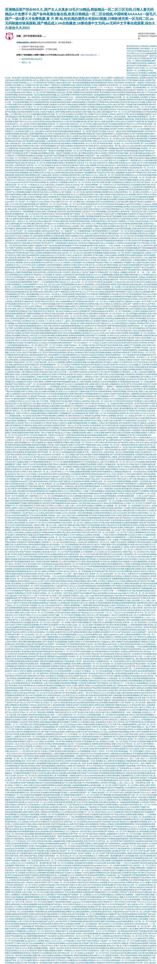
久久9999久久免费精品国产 (114, 78)
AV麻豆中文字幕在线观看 (90, 525)
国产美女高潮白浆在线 (138, 579)
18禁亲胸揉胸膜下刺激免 (117, 177)
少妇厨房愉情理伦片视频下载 (27, 511)
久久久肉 (57, 255)
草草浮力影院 (140, 411)
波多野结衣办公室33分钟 (91, 467)
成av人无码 (25, 180)
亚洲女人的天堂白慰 (96, 712)
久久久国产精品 (127, 734)
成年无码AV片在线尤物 (85, 576)
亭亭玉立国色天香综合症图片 (99, 938)
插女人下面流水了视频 (84, 272)
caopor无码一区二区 (13, 202)
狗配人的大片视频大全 (103, 304)
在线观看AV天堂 (104, 85)
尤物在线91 (20, 797)
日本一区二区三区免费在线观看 (134, 941)
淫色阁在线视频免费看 (100, 455)
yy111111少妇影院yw (124, 289)
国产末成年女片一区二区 (62, 620)
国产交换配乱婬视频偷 (31, 314)
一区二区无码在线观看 (108, 411)
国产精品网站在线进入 (129, 953)
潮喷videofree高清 (127, 931)
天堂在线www (115, 953)
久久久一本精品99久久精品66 (109, 489)
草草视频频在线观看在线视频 (144, 754)
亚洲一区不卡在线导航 (74, 819)
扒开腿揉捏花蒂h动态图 (14, 355)
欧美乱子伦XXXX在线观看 (59, 214)
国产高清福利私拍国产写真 (23, 253)
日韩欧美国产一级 (92, 156)
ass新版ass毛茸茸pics (13, 141)
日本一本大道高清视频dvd (80, 744)
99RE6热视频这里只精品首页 (39, 503)
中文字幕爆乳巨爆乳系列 (120, 878)
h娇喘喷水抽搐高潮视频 (41, 875)
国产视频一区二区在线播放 (62, 591)
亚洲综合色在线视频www (32, 90)
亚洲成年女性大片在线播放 (103, 243)
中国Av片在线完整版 (142, 338)
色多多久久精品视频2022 (134, 253)
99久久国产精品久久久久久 (88, 175)
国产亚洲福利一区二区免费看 (79, 895)
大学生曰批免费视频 (84, 513)
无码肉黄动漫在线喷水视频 (59, 102)
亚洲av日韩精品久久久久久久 (28, 581)
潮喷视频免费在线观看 (43, 834)
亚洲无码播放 (93, 508)
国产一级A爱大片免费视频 (54, 151)
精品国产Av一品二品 (17, 124)
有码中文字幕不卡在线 (84, 951)
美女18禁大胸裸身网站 (35, 549)
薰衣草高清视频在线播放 (101, 353)
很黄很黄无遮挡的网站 (19, 914)
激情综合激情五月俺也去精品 (25, 824)
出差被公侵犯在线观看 (52, 892)
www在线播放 (88, 856)
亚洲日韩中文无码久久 (119, 365)
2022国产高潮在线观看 (86, 586)
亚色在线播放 (38, 126)
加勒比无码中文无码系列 (42, 425)
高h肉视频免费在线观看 (84, 817)
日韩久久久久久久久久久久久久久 (135, 771)
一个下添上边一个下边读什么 (114, 88)
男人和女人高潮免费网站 (61, 301)
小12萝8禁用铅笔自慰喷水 (24, 156)
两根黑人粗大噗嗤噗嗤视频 (129, 148)
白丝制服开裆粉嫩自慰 (143, 455)
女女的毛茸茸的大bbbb (41, 122)
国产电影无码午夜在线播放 (47, 810)
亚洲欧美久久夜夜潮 (112, 637)
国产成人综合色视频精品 (76, 447)
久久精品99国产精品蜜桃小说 (40, 707)
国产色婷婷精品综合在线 (136, 515)
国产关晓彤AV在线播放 (121, 586)
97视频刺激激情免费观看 (113, 241)
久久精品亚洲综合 (58, 878)
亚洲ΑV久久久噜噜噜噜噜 (88, 929)
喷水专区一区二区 (32, 673)
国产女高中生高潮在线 (49, 581)
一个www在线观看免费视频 (145, 647)
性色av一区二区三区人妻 (87, 199)
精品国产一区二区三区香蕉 (70, 851)
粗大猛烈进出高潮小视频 (81, 112)
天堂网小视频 (97, 630)
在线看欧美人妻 (25, 311)
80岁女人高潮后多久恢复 (89, 649)
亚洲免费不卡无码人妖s (115, 122)
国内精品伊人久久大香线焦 (18, 822)
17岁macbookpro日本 (119, 367)
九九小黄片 (63, 562)
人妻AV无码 (34, 97)
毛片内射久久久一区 (123, 759)
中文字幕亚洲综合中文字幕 (54, 678)
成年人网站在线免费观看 (99, 583)
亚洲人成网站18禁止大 (18, 613)
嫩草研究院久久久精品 (36, 960)
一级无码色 (134, 212)
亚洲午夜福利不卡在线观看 (60, 890)
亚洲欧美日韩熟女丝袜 (95, 705)
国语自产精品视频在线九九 (15, 936)
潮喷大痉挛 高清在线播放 (17, 656)
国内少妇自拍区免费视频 (137, 321)
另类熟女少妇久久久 (35, 720)
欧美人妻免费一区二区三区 (95, 574)
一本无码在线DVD (139, 669)
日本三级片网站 (78, 479)
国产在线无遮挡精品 (137, 479)
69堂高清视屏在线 (39, 715)
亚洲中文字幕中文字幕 (96, 880)
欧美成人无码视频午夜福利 (66, 608)
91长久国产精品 (59, 953)
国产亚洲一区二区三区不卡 (129, 851)
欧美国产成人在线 (74, 374)
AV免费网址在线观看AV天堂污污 (104, 632)
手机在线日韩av (51, 277)
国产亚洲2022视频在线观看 (99, 515)
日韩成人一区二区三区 (141, 107)
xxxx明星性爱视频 (135, 165)
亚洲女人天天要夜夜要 (115, 316)
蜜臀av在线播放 (71, 236)
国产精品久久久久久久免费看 (109, 812)
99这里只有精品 (79, 78)
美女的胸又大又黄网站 (19, 498)
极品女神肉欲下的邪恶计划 (82, 647)
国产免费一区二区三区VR (144, 416)
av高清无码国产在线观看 (72, 428)
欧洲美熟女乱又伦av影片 (26, 238)
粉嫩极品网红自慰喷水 (133, 569)
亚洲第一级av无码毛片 (145, 834)
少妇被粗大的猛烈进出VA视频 (35, 532)
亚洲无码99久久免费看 (139, 387)
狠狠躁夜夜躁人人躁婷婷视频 (52, 754)
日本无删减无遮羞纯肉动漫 (27, 209)
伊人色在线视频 (128, 856)
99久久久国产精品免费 (139, 557)
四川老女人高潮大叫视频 (42, 112)
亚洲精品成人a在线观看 (60, 498)
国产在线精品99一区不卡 (82, 766)
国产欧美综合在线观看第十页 (83, 666)
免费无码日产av (134, 574)
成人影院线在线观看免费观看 (110, 771)
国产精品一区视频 (125, 105)
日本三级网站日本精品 (100, 399)
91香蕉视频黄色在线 (53, 241)
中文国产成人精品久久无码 (93, 428)
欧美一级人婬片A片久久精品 (123, 464)
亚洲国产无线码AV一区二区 (122, 785)
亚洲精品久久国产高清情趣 (24, 963)
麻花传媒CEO (126, 489)
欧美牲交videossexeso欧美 (90, 822)
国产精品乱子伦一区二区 (71, 476)
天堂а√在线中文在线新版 (31, 119)
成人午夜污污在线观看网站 (129, 946)
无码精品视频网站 (74, 333)
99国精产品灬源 (131, 659)
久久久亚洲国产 (39, 909)
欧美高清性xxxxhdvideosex (85, 270)
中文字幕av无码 (107, 348)
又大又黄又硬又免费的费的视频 (23, 204)
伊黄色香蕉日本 (89, 151)
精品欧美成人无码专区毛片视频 (80, 243)
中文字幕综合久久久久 (97, 693)
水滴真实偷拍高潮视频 (90, 737)
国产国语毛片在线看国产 (45, 887)
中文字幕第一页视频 (47, 401)
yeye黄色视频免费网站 (124, 921)
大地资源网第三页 (129, 554)
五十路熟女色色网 (90, 759)
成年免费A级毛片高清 (22, 666)
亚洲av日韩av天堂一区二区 (143, 289)
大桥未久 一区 (82, 693)
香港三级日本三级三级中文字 (44, 540)
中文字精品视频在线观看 (47, 917)
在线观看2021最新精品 (127, 630)
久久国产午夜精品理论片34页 (63, 292)
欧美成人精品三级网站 (89, 109)
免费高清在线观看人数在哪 (107, 851)
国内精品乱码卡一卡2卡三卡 (45, 170)
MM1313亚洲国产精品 (110, 518)
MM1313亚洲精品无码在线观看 (100, 797)
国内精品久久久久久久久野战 (22, 951)
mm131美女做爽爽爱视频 (66, 576)
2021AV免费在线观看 (113, 523)
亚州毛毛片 (125, 707)
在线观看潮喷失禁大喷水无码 (79, 545)
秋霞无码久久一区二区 (93, 729)
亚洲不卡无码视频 (30, 153)
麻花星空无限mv (140, 457)
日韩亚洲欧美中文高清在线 (131, 934)
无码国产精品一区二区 (97, 413)
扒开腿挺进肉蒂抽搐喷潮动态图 (83, 219)
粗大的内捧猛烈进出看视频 (120, 297)
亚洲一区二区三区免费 (27, 810)
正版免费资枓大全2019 (55, 141)
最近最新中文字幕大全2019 (75, 233)
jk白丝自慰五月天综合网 (136, 829)
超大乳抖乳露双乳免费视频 (120, 481)
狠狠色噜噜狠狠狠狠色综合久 (22, 571)
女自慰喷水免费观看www (44, 253)
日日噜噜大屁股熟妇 (140, 311)
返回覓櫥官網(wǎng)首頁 (32, 59)
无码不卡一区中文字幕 (118, 727)
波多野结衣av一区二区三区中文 (101, 608)
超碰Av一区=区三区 (110, 435)
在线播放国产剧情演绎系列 (94, 557)
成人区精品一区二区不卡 (50, 703)
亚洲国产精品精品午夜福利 (80, 727)
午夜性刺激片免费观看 (44, 712)
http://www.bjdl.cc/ (88, 55)
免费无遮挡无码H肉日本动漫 (133, 525)
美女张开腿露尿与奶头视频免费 (28, 160)
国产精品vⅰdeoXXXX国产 (146, 404)
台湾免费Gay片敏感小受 (131, 873)
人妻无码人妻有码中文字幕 (118, 114)
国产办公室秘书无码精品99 (123, 737)
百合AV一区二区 (122, 314)
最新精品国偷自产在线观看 (23, 399)
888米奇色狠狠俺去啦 (97, 873)
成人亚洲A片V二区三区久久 (36, 523)
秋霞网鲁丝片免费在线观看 (54, 236)
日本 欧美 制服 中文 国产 (143, 698)
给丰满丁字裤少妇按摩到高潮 (39, 207)
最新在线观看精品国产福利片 (102, 83)
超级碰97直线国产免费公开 (47, 479)
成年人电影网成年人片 (33, 496)
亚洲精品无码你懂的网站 (49, 812)
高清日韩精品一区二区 (61, 846)
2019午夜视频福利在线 (78, 919)
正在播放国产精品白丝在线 (126, 95)
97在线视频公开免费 (54, 805)
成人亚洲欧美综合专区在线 (135, 700)
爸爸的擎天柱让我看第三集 (74, 396)
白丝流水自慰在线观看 (131, 501)
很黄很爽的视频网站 (41, 557)
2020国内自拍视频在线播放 (48, 844)
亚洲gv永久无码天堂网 (82, 197)
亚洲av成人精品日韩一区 (124, 654)
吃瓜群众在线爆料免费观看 (43, 785)
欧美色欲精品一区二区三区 (68, 659)
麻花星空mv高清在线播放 (85, 848)
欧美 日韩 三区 (151, 858)
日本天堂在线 (121, 610)
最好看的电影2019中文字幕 (109, 934)
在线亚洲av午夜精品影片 (121, 353)
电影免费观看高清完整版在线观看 (27, 647)
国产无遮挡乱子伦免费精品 (57, 900)
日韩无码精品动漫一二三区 (144, 924)
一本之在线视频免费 (80, 331)
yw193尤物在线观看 (24, 112)
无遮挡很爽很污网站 (75, 557)
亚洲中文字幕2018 (59, 374)
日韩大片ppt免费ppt (41, 129)
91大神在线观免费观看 (18, 207)
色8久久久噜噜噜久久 (52, 192)
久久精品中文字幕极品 (81, 671)
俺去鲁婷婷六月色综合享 (132, 951)
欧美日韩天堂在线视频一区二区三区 (81, 914)
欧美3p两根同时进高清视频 (50, 384)
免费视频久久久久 (125, 710)
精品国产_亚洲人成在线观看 (109, 547)
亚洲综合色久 (143, 233)
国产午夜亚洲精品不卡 (129, 484)
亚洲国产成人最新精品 (123, 301)
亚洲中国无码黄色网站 (57, 353)
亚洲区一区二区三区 (45, 858)
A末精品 (59, 887)
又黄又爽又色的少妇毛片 (110, 909)
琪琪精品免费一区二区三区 (136, 926)
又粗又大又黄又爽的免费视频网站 (142, 715)
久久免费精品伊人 (117, 583)
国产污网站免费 (31, 486)
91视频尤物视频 (50, 260)
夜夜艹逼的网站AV (109, 467)
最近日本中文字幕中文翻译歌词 (110, 676)
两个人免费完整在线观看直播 (72, 435)
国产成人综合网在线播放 (74, 511)
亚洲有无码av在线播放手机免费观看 (82, 464)
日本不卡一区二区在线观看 (55, 627)
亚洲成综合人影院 (120, 304)
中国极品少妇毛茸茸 (22, 333)
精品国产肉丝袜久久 (146, 151)
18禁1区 (106, 100)
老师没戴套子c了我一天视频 (107, 540)
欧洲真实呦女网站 (135, 284)
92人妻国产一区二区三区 (93, 698)
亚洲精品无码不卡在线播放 (129, 430)
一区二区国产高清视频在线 (114, 620)
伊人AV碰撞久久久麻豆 (75, 678)
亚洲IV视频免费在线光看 (60, 503)
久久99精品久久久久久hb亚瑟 (44, 746)
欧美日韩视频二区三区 (106, 759)
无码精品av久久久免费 (19, 469)
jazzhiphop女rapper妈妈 (117, 593)
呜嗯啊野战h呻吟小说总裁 (108, 294)
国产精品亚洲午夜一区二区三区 (77, 778)
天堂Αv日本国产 (102, 151)
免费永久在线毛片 (50, 508)
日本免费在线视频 (45, 817)
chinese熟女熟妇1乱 (107, 511)
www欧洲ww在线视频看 (32, 795)
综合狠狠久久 (47, 119)
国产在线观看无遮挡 (24, 853)
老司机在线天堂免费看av (102, 80)
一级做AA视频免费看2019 (71, 229)
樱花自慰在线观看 (132, 583)
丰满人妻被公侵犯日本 (79, 90)
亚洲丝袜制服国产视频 (62, 958)
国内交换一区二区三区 (27, 494)
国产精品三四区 (53, 370)
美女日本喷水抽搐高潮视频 (36, 124)
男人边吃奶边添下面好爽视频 (28, 814)
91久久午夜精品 (29, 919)
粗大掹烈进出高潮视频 (91, 192)
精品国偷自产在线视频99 (83, 173)
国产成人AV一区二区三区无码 (31, 778)
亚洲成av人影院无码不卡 (18, 805)
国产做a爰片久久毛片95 (100, 365)
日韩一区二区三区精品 (74, 953)
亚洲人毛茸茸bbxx (118, 605)
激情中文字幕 (142, 194)
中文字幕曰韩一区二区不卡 (132, 744)
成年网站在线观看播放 (72, 389)
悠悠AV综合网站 (143, 263)
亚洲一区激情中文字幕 (51, 435)
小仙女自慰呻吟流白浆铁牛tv (48, 474)
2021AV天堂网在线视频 (122, 566)
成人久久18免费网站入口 (30, 297)
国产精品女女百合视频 (136, 102)
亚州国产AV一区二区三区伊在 (79, 182)
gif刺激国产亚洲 (24, 819)
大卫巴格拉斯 (68, 941)
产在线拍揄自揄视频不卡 (90, 739)
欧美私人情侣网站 (103, 126)
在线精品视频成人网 (81, 581)
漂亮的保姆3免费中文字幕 (96, 562)
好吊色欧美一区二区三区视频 (63, 455)
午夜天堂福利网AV (25, 506)
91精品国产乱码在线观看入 (94, 805)
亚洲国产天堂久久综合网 (97, 114)
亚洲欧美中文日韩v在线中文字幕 (91, 861)
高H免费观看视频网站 (131, 695)
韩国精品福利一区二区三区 (120, 960)
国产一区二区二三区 (109, 613)
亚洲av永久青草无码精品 (80, 583)
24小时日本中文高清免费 (95, 360)
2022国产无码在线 (61, 119)
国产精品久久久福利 (108, 136)
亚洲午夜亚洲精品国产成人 (67, 309)
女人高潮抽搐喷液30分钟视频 (70, 452)
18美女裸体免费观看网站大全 (17, 793)
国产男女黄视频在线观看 (69, 549)
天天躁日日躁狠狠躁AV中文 (92, 720)
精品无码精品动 (149, 146)
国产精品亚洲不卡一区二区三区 (63, 652)
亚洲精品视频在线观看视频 (79, 472)
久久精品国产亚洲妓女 (58, 80)
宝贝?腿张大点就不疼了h (42, 404)
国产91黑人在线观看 (123, 793)
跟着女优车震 (38, 192)
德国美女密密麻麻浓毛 (117, 600)
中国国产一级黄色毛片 (51, 85)
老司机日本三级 (14, 474)
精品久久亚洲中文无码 (103, 343)
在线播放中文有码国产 (57, 105)
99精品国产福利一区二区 (17, 635)
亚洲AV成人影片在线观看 (126, 194)
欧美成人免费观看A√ (129, 542)
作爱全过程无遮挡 (118, 92)
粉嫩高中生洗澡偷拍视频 (50, 248)
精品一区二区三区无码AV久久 (102, 639)
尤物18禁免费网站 (86, 484)
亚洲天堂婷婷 (62, 681)
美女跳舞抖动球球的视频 (50, 793)
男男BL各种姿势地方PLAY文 (91, 204)
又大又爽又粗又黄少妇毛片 (35, 617)
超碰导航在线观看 (74, 212)
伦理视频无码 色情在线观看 (135, 250)
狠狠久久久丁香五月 (40, 353)
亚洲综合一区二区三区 (66, 408)
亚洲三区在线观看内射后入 (106, 202)
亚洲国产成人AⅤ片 (127, 413)
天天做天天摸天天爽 (82, 941)
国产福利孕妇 (83, 608)
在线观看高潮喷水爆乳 (146, 95)
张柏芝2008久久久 (110, 710)
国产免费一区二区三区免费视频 (61, 863)
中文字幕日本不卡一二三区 (119, 683)
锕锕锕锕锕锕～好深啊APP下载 (76, 756)
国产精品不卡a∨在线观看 (54, 224)
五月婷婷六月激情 (108, 394)
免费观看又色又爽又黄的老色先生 (103, 165)
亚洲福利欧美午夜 (80, 146)
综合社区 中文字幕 (111, 630)
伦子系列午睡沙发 (111, 425)
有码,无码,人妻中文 (137, 707)
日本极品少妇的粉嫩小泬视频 (123, 868)
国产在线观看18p (11, 311)
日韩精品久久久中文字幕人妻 (58, 190)
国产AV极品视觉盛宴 (59, 535)
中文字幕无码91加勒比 (29, 817)
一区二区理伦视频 (135, 751)
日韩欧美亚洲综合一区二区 (124, 192)
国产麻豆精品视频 (146, 953)
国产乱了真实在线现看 (18, 241)
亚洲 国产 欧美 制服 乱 (139, 797)
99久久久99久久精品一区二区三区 (75, 625)
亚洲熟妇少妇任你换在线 (132, 676)
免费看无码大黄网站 (86, 304)
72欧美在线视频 (22, 790)
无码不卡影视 (42, 238)
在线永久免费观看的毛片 (69, 370)
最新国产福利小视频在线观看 (46, 637)
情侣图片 (11, 535)
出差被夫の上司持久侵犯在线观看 (129, 474)
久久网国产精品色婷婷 (74, 698)
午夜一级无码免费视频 (88, 185)
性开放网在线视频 (78, 761)
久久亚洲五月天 (68, 695)
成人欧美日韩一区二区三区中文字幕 (19, 557)
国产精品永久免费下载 (104, 673)
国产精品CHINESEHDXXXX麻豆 (131, 690)
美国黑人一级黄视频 (91, 450)
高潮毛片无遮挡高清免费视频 (27, 625)
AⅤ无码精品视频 (103, 827)
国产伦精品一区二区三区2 (69, 204)
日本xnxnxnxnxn (123, 109)
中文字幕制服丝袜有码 (28, 299)
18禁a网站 (87, 438)
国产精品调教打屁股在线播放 (34, 141)
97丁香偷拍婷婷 (106, 737)
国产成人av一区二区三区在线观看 (41, 613)
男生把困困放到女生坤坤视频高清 (131, 858)
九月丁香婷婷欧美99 (28, 309)
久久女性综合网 (44, 335)
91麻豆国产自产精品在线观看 (65, 693)
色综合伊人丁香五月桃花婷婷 (32, 267)
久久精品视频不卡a (77, 263)
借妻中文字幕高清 (20, 603)
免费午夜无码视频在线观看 (39, 717)
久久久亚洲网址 (129, 476)
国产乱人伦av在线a (124, 136)
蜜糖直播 (36, 476)
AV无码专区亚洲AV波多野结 (75, 579)
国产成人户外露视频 (59, 875)
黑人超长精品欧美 (42, 776)
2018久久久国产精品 (65, 170)
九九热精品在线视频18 (26, 360)
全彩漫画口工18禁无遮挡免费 (55, 501)
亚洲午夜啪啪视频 (120, 751)
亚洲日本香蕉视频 (27, 170)
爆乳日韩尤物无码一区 (94, 78)
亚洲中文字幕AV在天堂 (73, 948)
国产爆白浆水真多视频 (52, 686)
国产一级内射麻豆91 (133, 160)
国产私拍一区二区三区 (120, 236)
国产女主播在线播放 (119, 214)
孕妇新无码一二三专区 (54, 438)
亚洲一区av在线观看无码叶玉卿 (65, 868)
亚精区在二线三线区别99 (80, 503)
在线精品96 (18, 175)
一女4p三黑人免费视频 (95, 148)
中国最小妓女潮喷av (13, 583)
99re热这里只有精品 (130, 299)
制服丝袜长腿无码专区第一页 (51, 148)
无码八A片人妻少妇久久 (60, 583)
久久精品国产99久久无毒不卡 (49, 946)
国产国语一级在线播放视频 (28, 294)
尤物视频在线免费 (78, 433)
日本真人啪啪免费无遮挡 (87, 236)
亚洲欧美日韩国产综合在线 (85, 673)
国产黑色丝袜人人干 (94, 88)
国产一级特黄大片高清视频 (18, 707)
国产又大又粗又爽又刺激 (71, 783)
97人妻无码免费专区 (137, 328)
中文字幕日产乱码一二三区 (80, 399)
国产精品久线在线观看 (98, 593)
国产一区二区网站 (90, 793)
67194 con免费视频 (108, 416)
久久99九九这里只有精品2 (31, 306)
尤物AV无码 (13, 100)
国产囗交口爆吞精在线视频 (52, 669)
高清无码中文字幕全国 (74, 569)
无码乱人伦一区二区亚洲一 (50, 598)
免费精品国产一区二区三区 (122, 549)
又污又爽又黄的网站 (46, 511)
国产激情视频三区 (48, 518)
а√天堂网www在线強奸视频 (125, 243)
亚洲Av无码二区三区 (71, 822)
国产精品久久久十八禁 (28, 596)
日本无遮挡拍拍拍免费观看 (107, 858)
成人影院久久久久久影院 (64, 391)
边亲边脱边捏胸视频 (103, 107)
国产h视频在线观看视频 (104, 97)
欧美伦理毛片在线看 (53, 513)
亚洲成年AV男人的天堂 (105, 270)
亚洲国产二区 (137, 481)
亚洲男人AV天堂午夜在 (85, 340)
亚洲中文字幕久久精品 (78, 880)
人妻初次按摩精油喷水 (78, 800)
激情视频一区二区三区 (33, 117)
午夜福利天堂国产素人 (23, 338)
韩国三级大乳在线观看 (143, 856)
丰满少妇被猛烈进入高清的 (32, 868)
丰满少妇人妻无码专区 (37, 705)
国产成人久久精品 (96, 265)
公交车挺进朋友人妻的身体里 (118, 212)
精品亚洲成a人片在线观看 (70, 474)
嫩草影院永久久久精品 (37, 343)
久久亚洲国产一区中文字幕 (73, 100)
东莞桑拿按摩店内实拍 (70, 241)
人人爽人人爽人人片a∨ (112, 389)
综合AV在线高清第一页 (27, 95)
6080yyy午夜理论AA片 (78, 917)
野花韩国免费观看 (18, 318)
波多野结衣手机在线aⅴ (23, 600)
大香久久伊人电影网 (86, 603)
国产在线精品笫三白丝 (126, 632)
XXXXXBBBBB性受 (117, 537)
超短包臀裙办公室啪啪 (95, 637)
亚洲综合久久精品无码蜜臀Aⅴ (44, 379)
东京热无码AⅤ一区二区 (62, 404)
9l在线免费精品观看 (80, 620)
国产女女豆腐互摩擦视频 (122, 571)
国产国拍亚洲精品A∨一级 (138, 727)
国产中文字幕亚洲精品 (119, 938)
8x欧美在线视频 (44, 904)
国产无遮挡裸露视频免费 (85, 408)
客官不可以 (114, 335)
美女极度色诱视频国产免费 (132, 523)
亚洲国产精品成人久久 (61, 282)
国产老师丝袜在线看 (71, 109)
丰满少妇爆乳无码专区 (107, 109)
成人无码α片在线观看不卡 (124, 348)
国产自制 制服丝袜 (18, 326)
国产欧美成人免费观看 (116, 221)
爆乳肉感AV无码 (125, 598)
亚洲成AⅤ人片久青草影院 (73, 827)
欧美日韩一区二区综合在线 (58, 124)
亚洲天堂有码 (13, 586)
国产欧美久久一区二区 (18, 411)
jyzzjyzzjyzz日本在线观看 (14, 848)
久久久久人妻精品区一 (30, 350)
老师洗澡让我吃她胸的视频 (19, 678)
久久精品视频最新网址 (139, 562)
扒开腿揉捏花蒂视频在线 (44, 870)
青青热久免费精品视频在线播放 (131, 814)
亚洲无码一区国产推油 (63, 593)
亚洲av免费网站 (30, 175)
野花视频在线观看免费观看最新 (124, 603)
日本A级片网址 (112, 690)
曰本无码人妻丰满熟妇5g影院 (81, 153)
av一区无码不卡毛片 (19, 564)
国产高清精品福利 (114, 873)
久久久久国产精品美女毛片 (73, 805)
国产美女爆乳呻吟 (96, 756)
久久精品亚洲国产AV (82, 367)
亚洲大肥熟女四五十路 (31, 455)
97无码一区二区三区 (64, 588)
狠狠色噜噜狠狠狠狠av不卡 (18, 260)
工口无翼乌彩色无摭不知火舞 (128, 644)
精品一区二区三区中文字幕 (137, 936)
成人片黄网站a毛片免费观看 (122, 895)
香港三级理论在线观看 (127, 756)
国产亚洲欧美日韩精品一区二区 (41, 593)
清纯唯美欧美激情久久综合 (72, 250)
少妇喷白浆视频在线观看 (123, 673)
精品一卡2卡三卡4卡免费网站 (117, 880)
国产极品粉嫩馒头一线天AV (106, 615)
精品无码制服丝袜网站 (41, 535)
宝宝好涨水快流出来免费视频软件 (22, 659)
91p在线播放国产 (11, 749)
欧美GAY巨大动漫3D (83, 829)
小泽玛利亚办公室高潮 (77, 900)
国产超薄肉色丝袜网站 (145, 540)
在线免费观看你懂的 (33, 270)
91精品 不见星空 (94, 617)
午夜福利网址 (36, 552)
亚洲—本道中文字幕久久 (20, 413)
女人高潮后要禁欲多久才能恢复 (124, 323)
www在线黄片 (45, 455)
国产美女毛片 (67, 598)
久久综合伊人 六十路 (43, 321)
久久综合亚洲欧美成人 (13, 92)
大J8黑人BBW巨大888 (106, 194)
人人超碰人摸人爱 (49, 635)
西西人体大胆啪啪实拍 (66, 600)
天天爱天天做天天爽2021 (126, 887)
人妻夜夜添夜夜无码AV (73, 438)
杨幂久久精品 (14, 374)
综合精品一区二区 (34, 635)
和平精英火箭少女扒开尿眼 (137, 545)
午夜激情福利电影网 (100, 177)
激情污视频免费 (52, 562)
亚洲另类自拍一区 (71, 936)
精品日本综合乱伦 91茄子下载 (69, 494)
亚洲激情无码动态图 (46, 885)
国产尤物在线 (51, 603)
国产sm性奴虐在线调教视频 (50, 783)
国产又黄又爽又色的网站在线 (36, 481)
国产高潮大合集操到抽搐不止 (104, 134)
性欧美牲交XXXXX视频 (145, 199)
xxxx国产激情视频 (71, 126)
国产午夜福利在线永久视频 (112, 897)
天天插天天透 (39, 506)
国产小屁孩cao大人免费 (75, 878)
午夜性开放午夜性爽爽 (100, 727)
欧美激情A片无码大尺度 (126, 661)
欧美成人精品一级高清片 (23, 882)
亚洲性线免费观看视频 (56, 912)
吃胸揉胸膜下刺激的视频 (125, 766)
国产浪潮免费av (37, 926)
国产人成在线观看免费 (56, 705)
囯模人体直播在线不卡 (99, 722)
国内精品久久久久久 (93, 275)
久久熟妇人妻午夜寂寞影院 (107, 423)
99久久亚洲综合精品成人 (51, 695)
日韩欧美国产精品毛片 (140, 229)
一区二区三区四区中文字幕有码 (36, 214)
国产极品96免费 (52, 724)
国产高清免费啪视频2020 (67, 284)
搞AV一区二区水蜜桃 (137, 71)
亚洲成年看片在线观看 (26, 654)
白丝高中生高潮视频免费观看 (62, 654)
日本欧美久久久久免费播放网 (131, 335)
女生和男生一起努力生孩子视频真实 (73, 807)
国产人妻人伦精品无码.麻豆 (128, 530)
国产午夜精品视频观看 (76, 360)
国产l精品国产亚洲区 (115, 528)
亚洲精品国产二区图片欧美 (134, 528)
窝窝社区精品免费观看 (79, 846)
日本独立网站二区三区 (30, 88)
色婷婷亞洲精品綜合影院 (27, 554)
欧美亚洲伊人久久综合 (13, 406)
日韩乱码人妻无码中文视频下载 (20, 909)
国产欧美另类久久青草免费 (122, 107)
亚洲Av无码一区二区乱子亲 (100, 401)
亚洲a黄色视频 (107, 885)
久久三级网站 (99, 856)
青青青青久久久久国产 (88, 489)
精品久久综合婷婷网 (85, 284)
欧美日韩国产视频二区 (122, 153)
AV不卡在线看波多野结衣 (39, 102)
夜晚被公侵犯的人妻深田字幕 (143, 80)
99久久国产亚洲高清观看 (17, 520)
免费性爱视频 (16, 348)
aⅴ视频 (35, 727)
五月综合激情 (95, 885)
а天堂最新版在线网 (54, 343)
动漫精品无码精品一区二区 (113, 253)
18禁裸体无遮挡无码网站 (101, 744)
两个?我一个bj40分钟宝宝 (93, 452)
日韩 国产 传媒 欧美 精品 (84, 661)
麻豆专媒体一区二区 (47, 194)
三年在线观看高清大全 (127, 540)
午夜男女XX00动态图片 (14, 756)
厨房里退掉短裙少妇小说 (70, 703)
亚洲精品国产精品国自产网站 (97, 263)
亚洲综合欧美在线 (36, 914)
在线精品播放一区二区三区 (146, 88)
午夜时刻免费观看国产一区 (114, 355)
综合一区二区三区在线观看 (77, 238)
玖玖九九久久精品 (104, 549)
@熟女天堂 (139, 340)
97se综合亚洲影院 (119, 817)
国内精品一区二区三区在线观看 (72, 844)
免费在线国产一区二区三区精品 (25, 885)
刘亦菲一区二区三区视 (53, 861)
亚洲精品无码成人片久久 (58, 418)
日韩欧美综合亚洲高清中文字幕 (114, 936)
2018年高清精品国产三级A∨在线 (122, 904)
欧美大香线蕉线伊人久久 (42, 620)
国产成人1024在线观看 (138, 435)
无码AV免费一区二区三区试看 (139, 177)
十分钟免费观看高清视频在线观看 (50, 780)
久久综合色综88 (99, 863)
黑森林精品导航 (73, 525)
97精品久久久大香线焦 (30, 158)
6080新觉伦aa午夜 (101, 216)
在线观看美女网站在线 (72, 780)
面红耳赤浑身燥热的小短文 (23, 588)
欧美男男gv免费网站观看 (115, 318)
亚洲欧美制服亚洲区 (27, 734)
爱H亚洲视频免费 (16, 214)
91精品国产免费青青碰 (35, 177)
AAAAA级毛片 (51, 600)
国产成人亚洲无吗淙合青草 (77, 209)
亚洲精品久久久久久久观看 (92, 287)
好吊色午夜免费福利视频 (140, 141)
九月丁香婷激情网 (122, 768)
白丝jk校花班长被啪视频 (113, 207)
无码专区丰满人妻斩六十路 (137, 391)
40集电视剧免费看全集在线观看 (125, 588)
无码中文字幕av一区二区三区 (24, 712)
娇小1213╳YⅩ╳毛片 (144, 904)
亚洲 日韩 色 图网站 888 (22, 715)
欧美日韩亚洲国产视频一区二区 (25, 258)
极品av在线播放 (49, 117)
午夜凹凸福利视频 (132, 620)
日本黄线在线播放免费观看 (117, 839)
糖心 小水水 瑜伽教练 (94, 761)
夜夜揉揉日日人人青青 (63, 938)
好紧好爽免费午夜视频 (91, 892)
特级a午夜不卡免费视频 (102, 494)
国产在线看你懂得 (62, 727)
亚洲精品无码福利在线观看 (124, 963)
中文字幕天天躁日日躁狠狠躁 (34, 265)
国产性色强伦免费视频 (88, 549)
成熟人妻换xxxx (82, 600)
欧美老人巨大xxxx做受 (60, 457)
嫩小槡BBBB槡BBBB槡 (30, 897)
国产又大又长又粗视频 (83, 700)
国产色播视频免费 (145, 588)
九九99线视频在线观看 (36, 428)
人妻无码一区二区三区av (68, 688)
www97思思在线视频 (122, 229)
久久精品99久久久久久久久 (21, 114)
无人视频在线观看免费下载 (53, 233)
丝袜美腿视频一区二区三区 (139, 333)
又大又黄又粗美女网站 (25, 639)
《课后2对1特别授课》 (23, 316)
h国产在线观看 (48, 340)
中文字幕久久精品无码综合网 (137, 221)
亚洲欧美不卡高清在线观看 (120, 238)
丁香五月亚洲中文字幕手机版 (124, 902)
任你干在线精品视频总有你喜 (20, 727)
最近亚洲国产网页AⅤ (70, 280)
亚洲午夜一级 (52, 311)
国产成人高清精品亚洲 (105, 654)
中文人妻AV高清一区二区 (83, 591)
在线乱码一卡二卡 (87, 343)
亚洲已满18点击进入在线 (106, 644)
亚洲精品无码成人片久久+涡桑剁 (138, 882)
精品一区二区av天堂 (124, 143)
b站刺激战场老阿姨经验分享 (36, 491)
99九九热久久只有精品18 (139, 58)
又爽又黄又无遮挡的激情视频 (114, 486)
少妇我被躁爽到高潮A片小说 (104, 95)
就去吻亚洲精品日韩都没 (141, 153)
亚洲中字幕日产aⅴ (149, 934)
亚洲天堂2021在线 (124, 664)
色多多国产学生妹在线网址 (51, 100)
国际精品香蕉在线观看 (24, 129)
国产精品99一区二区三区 (131, 703)
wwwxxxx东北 (96, 503)
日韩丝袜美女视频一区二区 (106, 530)
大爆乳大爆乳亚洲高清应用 (44, 588)
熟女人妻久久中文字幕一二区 (60, 372)
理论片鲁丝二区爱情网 (13, 165)
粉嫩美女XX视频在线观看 (75, 143)
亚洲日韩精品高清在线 (64, 173)
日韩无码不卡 (129, 627)
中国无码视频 (53, 683)
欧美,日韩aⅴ (66, 686)
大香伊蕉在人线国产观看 (57, 481)
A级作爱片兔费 (101, 554)
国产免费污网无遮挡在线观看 (115, 326)
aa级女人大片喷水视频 (95, 433)
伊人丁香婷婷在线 (85, 627)
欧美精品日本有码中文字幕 (46, 78)
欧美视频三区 (41, 156)
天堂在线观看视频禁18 (104, 576)
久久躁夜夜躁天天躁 (17, 394)
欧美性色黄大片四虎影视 (72, 530)
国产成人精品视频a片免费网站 (144, 800)
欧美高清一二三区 (105, 246)
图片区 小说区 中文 (101, 951)
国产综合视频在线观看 (114, 124)
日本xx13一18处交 (114, 131)
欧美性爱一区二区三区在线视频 (127, 97)
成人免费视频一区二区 (111, 506)
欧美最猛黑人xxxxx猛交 (143, 231)
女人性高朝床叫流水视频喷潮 (115, 428)
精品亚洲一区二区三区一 (18, 185)
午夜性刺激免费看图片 (99, 231)
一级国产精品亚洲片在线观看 (67, 836)
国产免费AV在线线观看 (117, 829)
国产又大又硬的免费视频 (44, 639)
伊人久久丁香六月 (66, 299)
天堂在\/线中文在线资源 (62, 865)
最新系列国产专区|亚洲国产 (115, 292)
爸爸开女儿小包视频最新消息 (99, 457)
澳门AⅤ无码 (12, 554)
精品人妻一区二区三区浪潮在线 (112, 175)
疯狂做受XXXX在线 (94, 280)
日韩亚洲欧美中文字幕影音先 (20, 425)
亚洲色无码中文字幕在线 (55, 960)
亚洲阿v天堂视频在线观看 (37, 948)
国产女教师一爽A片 (20, 464)
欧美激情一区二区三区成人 (116, 574)
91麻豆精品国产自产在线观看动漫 (52, 209)
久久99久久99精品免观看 (85, 724)
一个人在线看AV (48, 306)
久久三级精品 (81, 637)
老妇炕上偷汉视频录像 (103, 588)
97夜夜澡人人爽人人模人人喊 (82, 596)
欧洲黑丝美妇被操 (60, 360)
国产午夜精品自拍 (120, 686)
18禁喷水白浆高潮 (65, 78)
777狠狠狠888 (125, 875)
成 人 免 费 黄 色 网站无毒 (32, 681)
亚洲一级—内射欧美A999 (26, 479)
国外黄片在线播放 (30, 608)
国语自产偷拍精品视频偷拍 (126, 350)
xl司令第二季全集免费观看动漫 (80, 80)
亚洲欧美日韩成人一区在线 (73, 542)
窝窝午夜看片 (36, 387)
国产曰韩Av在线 (120, 885)
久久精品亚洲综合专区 (122, 156)
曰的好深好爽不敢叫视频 (42, 389)
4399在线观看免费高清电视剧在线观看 (123, 277)
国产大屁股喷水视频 (20, 462)
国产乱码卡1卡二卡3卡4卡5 (92, 780)
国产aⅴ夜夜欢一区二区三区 (91, 853)
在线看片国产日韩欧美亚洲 (95, 839)
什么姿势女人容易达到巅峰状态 (32, 187)
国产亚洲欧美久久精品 (139, 401)
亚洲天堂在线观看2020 (30, 255)
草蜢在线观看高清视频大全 (38, 545)
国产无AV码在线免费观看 (14, 566)
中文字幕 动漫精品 (75, 535)
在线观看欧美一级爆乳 (33, 280)
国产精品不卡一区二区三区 (49, 229)
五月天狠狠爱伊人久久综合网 (82, 406)
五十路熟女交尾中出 (60, 931)
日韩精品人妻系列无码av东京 (132, 652)
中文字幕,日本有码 (82, 425)
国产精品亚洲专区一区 (141, 664)
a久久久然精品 (98, 292)
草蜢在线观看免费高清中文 (59, 800)
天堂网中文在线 (57, 396)
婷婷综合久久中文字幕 (13, 615)
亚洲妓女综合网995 (123, 491)
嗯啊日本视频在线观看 (59, 335)
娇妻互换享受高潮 (87, 703)
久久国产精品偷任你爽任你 (47, 773)
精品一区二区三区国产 (90, 248)
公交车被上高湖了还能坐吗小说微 (59, 445)
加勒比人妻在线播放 (140, 919)
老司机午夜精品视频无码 (32, 233)
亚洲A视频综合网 (128, 819)
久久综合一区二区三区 (66, 690)
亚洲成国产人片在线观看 (53, 126)
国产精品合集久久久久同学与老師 (107, 484)
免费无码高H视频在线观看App (51, 661)
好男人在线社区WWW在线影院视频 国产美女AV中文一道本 (122, 763)
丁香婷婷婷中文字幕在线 (97, 807)
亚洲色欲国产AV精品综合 (104, 340)
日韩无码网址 (31, 780)
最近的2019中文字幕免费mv (35, 851)
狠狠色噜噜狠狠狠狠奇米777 (74, 462)
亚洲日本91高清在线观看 (109, 649)
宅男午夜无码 (126, 919)
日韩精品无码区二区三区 (22, 362)
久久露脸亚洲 (57, 389)
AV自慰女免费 (39, 212)
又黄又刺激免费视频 (90, 934)
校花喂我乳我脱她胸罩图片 (24, 287)
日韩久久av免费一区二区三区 (107, 445)
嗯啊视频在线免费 (85, 610)
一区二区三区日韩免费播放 (38, 520)
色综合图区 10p (62, 314)
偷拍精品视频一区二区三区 (100, 785)
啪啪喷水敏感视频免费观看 (139, 917)
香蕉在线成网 (99, 749)
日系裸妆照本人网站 (148, 666)
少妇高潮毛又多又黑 (55, 318)
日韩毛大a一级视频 (116, 190)
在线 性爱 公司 (133, 666)
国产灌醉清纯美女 (111, 233)
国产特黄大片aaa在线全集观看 (51, 109)
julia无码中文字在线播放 (82, 741)
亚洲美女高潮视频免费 (117, 535)
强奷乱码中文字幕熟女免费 (107, 163)
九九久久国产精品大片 (107, 160)
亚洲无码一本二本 (52, 484)
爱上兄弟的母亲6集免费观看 (137, 943)
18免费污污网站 (74, 642)
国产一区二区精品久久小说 (32, 202)
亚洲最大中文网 (20, 720)
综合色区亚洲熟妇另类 (52, 280)
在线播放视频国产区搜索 (17, 503)
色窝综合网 (92, 955)
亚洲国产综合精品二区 (143, 348)
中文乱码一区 (91, 644)
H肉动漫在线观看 (45, 136)
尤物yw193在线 (33, 739)
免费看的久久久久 (131, 175)
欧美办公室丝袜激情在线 (43, 831)
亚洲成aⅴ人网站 (35, 469)
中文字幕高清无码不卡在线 (146, 790)
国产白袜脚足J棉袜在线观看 (90, 659)
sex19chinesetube (51, 411)
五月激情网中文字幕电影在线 (97, 102)
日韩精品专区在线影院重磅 (130, 649)
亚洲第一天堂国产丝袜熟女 (92, 476)
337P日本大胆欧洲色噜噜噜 (100, 391)
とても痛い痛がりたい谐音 (142, 759)
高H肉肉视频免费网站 (87, 963)
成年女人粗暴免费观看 (138, 683)
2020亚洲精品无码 (74, 501)
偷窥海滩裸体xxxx (72, 355)
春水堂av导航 (126, 637)
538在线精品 (19, 839)
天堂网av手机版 (56, 853)
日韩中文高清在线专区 (112, 846)
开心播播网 (92, 423)
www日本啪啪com (65, 311)
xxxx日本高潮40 (121, 639)
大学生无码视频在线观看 (66, 635)
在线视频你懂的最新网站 (124, 340)
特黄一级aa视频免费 (113, 856)
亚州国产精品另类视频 (55, 156)
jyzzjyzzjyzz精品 (57, 564)
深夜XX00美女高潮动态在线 (91, 474)
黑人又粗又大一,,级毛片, (61, 321)
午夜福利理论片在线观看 (22, 190)
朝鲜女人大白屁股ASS (130, 306)
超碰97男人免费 (108, 754)
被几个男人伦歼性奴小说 (118, 722)
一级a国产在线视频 (62, 153)
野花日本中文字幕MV (126, 411)
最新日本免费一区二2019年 (80, 442)
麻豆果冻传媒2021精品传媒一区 (17, 97)
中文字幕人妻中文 (45, 596)
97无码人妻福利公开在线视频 (90, 309)
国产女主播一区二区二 (135, 912)
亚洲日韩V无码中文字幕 (142, 571)
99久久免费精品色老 (73, 720)
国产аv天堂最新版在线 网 (77, 413)
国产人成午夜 (56, 921)
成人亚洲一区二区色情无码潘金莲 (140, 885)
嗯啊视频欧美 (147, 780)
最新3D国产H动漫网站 (148, 139)
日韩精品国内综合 (46, 255)
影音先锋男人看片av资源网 (143, 389)
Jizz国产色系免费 (87, 107)
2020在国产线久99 (40, 243)
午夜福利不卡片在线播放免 (41, 953)
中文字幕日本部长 (131, 241)
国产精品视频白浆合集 (78, 122)
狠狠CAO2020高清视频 (137, 853)
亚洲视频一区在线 (55, 168)
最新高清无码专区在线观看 (64, 297)
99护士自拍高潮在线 (76, 314)
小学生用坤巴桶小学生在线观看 (129, 617)
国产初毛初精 (133, 428)
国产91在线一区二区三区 (74, 839)
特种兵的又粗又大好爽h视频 (138, 418)
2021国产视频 (53, 615)
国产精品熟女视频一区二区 (24, 216)
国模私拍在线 (131, 581)
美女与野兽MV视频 (136, 880)
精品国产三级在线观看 (67, 277)
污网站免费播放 (101, 168)
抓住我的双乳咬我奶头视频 (79, 221)
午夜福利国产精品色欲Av (80, 365)
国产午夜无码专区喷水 (133, 892)
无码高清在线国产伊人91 (25, 880)
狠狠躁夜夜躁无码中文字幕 (36, 326)
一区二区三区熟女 (63, 365)
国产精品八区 (122, 666)
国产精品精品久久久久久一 (85, 297)
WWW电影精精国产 (21, 717)
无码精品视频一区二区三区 (49, 788)
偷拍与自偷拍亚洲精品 (69, 489)
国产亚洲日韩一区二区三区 (33, 165)
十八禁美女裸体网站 (134, 537)
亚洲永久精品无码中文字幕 (111, 525)
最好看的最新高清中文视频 (41, 569)
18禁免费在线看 (145, 484)
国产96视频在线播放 (35, 411)
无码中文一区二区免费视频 (80, 571)
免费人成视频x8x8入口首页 (115, 384)
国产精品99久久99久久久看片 (129, 442)
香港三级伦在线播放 (120, 406)
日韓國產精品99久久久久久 (58, 491)
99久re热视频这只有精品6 (30, 729)
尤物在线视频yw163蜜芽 (137, 639)
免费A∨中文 (116, 744)
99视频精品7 (123, 435)
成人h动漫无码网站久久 (85, 168)
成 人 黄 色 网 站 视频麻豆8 (16, 428)
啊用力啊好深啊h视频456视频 (30, 642)
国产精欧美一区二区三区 (32, 92)
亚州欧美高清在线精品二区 (38, 632)
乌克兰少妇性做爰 (43, 880)
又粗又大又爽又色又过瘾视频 (138, 292)
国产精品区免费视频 (40, 418)
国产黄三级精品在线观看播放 (113, 309)
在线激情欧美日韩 (76, 260)
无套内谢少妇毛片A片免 (34, 839)
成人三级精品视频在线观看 (141, 810)
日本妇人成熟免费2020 (125, 511)
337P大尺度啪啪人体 (54, 428)
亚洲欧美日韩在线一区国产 (136, 360)
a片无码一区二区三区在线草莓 (70, 411)
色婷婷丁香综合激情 (37, 698)
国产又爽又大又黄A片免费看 (117, 333)
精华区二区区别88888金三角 (124, 438)
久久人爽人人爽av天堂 (57, 525)
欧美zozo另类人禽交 (109, 105)
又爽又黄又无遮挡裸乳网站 (19, 700)
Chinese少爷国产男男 (63, 647)
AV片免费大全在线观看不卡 (50, 625)
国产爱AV (82, 280)
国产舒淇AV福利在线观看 (35, 182)
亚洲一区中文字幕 (28, 761)
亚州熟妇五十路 (97, 941)
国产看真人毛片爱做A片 (46, 676)
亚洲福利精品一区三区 (90, 496)
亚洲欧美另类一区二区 (47, 226)
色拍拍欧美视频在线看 (121, 797)
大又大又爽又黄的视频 (127, 233)
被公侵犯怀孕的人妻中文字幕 (82, 404)
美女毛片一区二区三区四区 (36, 902)
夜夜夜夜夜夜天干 (36, 501)
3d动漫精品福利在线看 (21, 569)
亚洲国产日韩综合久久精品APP (133, 450)
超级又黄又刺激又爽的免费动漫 (28, 518)
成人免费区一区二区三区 (55, 698)
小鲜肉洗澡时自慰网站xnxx (80, 357)
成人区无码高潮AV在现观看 (78, 481)
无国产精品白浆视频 (83, 455)
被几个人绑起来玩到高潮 (137, 406)
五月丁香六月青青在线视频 (130, 900)
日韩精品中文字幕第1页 (137, 214)
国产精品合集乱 (111, 442)
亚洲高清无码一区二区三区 (19, 807)
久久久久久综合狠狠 (137, 462)
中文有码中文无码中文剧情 (57, 348)
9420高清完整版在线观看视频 (19, 445)
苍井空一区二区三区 (127, 834)
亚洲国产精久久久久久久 (22, 122)
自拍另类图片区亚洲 (104, 408)
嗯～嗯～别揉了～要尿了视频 (73, 469)
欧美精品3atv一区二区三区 (142, 168)
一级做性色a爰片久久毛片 (78, 776)
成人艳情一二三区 (54, 715)
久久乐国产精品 (89, 530)
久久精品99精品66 (149, 160)
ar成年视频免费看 (138, 960)
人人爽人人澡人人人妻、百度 (127, 783)
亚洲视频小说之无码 (64, 676)
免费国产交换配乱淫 (73, 467)
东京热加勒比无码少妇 (31, 754)
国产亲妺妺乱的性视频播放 (67, 430)
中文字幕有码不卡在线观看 (137, 75)
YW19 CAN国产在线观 (59, 880)
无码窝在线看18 (113, 413)
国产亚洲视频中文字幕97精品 (118, 372)
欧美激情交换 (128, 119)
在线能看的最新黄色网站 (145, 591)
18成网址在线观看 (59, 963)
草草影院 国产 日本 (140, 143)
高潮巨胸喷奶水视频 (47, 722)
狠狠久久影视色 (33, 148)
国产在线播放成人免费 (100, 537)
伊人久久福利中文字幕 (95, 233)
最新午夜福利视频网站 (65, 117)
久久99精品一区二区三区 (34, 484)
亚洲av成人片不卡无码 (26, 841)
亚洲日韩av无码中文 (52, 559)
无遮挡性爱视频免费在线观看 (81, 134)
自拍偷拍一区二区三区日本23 (79, 656)
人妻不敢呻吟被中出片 (72, 207)
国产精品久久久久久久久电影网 (35, 615)
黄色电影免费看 (31, 452)
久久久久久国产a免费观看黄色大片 (56, 90)
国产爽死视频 (105, 795)
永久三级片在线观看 (35, 442)
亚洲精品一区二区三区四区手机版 (82, 187)
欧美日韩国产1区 (124, 669)
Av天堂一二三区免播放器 (118, 396)
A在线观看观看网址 (103, 586)
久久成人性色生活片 (24, 404)
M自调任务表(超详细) (144, 841)
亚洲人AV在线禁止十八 (144, 192)
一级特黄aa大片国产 (91, 377)
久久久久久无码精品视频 (100, 895)
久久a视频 (121, 160)
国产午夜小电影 (54, 489)
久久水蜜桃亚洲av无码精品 (15, 148)
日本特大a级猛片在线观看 (114, 255)
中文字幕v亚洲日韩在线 (121, 401)
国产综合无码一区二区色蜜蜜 (49, 199)
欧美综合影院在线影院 (133, 255)
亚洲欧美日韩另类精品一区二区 (50, 856)
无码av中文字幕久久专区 (22, 472)
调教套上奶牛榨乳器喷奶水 (122, 457)
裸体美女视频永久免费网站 (92, 506)
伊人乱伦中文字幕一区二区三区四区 (39, 802)
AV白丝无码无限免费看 (41, 666)
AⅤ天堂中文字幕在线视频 (129, 294)
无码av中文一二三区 (17, 751)
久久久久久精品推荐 (119, 929)
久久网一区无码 (22, 921)
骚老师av (86, 401)
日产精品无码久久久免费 (144, 511)
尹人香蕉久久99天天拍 (129, 547)
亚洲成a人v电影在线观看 (94, 844)
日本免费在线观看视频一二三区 (129, 496)
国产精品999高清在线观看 (46, 430)
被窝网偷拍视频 (136, 224)
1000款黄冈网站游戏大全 (117, 807)
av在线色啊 (53, 807)
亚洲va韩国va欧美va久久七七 (67, 194)
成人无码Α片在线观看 (53, 134)
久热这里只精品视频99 (108, 338)
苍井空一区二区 (56, 530)
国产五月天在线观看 (117, 100)
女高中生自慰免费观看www (33, 263)
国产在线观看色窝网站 (79, 190)
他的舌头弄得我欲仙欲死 (14, 484)
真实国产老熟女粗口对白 (17, 827)
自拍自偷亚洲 (122, 165)
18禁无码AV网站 (138, 520)
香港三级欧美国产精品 (28, 856)
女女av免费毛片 (101, 277)
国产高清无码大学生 (102, 173)
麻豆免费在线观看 (39, 190)
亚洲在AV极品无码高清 (118, 102)
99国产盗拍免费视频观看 (45, 766)
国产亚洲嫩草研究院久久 (67, 610)
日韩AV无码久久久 (65, 97)
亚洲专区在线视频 (96, 846)
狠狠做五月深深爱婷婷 (63, 955)
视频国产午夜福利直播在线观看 (59, 902)
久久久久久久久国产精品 (63, 367)
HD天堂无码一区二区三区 (72, 523)
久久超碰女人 (127, 389)
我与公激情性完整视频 (20, 732)
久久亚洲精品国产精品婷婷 (67, 603)
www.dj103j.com (63, 350)
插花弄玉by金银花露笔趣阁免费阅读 (120, 890)
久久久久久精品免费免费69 (134, 948)
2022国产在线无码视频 (28, 946)
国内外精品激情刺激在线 (40, 652)
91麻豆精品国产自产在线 (108, 814)
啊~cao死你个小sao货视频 (74, 729)
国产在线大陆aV (37, 678)
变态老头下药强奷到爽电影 (15, 83)
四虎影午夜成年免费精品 (108, 469)
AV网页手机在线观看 (13, 892)
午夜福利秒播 (69, 661)
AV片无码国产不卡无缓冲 (140, 399)
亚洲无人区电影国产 (57, 185)
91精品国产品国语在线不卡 (82, 520)
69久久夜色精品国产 (148, 425)
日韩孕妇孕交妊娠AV (99, 912)
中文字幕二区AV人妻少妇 (145, 963)
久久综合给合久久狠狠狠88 (110, 306)
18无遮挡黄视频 (139, 498)
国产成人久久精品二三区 (98, 600)
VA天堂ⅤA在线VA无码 (19, 289)
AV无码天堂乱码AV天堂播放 (140, 282)
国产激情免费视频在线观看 (92, 389)
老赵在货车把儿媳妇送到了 (50, 476)
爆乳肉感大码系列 (48, 406)
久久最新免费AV (91, 314)
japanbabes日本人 (100, 865)
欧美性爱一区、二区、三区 (139, 272)
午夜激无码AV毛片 (39, 311)
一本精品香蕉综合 (68, 749)
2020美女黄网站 (112, 805)
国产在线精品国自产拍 (126, 267)
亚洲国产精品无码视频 (96, 917)
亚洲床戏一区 (52, 741)
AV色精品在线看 (45, 924)
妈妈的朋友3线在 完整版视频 (111, 695)
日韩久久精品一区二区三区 (32, 892)
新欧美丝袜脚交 (33, 661)
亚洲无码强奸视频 (43, 878)
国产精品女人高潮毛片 (58, 423)
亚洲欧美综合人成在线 (97, 146)
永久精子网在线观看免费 (67, 160)
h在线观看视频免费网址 (80, 785)
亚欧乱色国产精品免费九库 (47, 494)
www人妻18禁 (66, 92)
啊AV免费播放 (18, 452)
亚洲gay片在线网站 (146, 277)
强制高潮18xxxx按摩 (64, 766)
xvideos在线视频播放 (109, 382)
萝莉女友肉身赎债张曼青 (64, 639)
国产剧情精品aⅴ (59, 180)
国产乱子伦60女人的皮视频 (128, 467)
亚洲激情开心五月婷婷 (76, 562)
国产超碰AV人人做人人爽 (134, 170)
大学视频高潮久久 (21, 931)
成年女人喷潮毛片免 (40, 80)
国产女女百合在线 (115, 554)
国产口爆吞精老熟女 (113, 844)
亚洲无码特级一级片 (111, 452)
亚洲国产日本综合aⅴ (34, 508)
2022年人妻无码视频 (80, 810)
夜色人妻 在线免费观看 (58, 776)
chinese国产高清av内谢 (37, 656)
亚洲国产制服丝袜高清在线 (85, 858)
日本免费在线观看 (77, 328)
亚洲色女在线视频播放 (89, 768)
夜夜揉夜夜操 (131, 92)
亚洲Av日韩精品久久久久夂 (78, 904)
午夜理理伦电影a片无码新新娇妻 (141, 839)
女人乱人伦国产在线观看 (139, 109)
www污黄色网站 (136, 146)
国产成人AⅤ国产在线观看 (28, 136)
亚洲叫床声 (15, 139)
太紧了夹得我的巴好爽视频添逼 (45, 459)
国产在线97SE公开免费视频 (66, 518)
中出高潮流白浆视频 (141, 729)
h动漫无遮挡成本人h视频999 (127, 394)
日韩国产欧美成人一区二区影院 (75, 345)
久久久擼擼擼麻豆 (116, 263)
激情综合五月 (35, 732)
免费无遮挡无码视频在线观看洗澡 (31, 559)
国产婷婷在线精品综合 (40, 890)
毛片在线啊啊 (30, 887)
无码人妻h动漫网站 (27, 829)
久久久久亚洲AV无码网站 (41, 744)
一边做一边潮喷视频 (133, 712)
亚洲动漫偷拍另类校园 (41, 671)
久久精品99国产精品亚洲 (137, 863)
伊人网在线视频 (142, 831)
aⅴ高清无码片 (34, 822)
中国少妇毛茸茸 (37, 151)
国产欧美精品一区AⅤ (59, 904)
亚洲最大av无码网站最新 (90, 139)
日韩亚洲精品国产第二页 (113, 476)
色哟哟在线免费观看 (76, 335)
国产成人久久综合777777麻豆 (28, 703)
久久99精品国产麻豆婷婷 (67, 929)
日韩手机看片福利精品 (49, 97)
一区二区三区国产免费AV (29, 759)
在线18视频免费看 (135, 681)
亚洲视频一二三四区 (100, 535)
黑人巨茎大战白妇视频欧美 (70, 139)
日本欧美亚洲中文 (97, 425)
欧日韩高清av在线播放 (75, 717)
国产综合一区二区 (105, 841)
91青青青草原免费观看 (133, 190)
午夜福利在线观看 (78, 102)
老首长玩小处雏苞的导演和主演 (79, 353)
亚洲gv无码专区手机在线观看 (47, 287)
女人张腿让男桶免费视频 (22, 272)
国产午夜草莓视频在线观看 (109, 707)
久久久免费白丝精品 (83, 177)
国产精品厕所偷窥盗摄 (129, 151)
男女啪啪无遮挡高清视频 (46, 95)
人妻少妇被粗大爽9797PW (138, 929)
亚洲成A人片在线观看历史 (70, 387)
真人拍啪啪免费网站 (105, 229)
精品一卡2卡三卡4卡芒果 (100, 931)
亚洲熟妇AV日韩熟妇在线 (105, 187)
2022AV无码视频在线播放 (128, 180)
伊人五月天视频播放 (42, 583)
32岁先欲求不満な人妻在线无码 (45, 272)
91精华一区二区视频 (21, 698)
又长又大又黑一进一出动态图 (130, 780)
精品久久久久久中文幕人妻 (28, 401)
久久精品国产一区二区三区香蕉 (121, 231)
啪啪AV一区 (130, 88)
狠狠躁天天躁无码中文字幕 (47, 929)
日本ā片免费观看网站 (72, 107)
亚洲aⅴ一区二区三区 (142, 673)
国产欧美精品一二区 (47, 576)
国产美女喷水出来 (81, 712)
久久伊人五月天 (137, 238)
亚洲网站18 (20, 328)
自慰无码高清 (46, 231)
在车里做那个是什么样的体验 (39, 564)
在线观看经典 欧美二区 (127, 615)
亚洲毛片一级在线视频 (113, 698)
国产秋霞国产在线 (147, 265)
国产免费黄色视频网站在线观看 (81, 119)
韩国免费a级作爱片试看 (88, 246)
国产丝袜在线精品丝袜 (52, 797)
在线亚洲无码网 (44, 824)
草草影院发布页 (135, 722)
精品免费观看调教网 (145, 671)
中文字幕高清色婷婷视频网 (54, 943)
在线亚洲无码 (93, 695)
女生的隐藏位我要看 (82, 639)
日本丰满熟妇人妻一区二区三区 (116, 462)
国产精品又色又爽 (48, 314)
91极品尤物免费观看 (140, 105)
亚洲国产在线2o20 (79, 372)
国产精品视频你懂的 (144, 85)
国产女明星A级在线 (79, 301)
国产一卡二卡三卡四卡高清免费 (115, 331)
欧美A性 (65, 134)
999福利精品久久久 (61, 831)
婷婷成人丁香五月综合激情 (68, 649)
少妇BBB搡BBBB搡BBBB (123, 824)
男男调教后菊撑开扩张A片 (88, 160)
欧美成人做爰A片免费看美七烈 (119, 168)
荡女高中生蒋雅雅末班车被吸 (37, 328)
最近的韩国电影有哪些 (80, 321)
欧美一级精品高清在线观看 (54, 720)
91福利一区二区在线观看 (130, 506)
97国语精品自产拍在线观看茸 (104, 766)
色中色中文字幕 (57, 421)
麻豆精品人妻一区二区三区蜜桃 (129, 226)
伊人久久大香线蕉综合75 (27, 863)
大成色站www (136, 126)
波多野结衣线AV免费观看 (100, 472)
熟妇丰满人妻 (26, 292)
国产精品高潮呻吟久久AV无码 (55, 914)
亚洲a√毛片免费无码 (69, 946)
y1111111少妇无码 (119, 513)
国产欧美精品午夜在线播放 (113, 158)
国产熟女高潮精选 (14, 455)
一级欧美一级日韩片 (56, 948)
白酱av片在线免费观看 (68, 338)
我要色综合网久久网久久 (62, 136)
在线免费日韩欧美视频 (67, 773)
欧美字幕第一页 (46, 630)
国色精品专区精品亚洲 (132, 207)
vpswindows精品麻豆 (97, 776)
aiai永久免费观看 (15, 263)
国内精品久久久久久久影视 (98, 960)
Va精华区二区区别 (80, 938)
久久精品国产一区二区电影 (60, 622)
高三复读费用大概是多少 (99, 321)
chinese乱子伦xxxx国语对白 (69, 737)
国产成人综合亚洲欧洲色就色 (16, 683)
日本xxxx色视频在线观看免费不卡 (108, 703)
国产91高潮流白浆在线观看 (101, 282)
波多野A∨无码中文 (18, 508)
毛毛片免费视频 (95, 90)
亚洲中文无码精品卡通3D (103, 153)
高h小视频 (128, 158)
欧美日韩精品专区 (39, 338)
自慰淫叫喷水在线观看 (91, 250)
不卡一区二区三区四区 (90, 795)
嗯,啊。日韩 (102, 379)
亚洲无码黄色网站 (113, 776)
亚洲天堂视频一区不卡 (13, 90)
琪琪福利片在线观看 (92, 416)
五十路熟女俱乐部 (20, 396)
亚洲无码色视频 (20, 447)
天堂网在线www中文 (136, 686)
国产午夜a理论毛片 (139, 173)
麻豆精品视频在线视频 (93, 435)
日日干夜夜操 (13, 250)
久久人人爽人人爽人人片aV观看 (138, 605)
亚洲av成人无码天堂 (29, 335)
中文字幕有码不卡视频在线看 (84, 445)
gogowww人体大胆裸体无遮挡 (84, 902)
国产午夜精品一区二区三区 (80, 214)
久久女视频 (133, 365)
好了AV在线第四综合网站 (47, 323)
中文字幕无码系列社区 (121, 185)
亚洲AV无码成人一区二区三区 (143, 353)
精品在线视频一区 (20, 688)
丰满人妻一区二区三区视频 (24, 440)
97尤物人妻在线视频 (26, 834)
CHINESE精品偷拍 (65, 508)
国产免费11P (10, 229)
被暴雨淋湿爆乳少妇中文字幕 (27, 229)
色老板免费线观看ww (39, 413)
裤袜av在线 (12, 209)
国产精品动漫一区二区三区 (35, 163)
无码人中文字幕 (90, 260)
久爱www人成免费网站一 (54, 574)
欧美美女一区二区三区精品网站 (82, 289)
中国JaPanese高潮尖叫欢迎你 (91, 355)
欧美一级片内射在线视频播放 (79, 83)
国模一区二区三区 (58, 114)
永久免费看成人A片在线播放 (76, 960)
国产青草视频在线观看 (102, 406)
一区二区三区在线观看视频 (101, 671)
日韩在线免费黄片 (55, 523)
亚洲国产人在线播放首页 (45, 734)
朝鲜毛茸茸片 (44, 530)
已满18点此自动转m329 (22, 693)
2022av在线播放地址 (91, 411)
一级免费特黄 (43, 863)
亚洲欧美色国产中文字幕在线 (86, 294)
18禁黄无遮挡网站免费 (135, 486)
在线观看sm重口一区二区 (98, 418)
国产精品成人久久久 (82, 746)
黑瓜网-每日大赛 (149, 481)
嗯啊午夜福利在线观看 (31, 406)
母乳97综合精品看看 (64, 401)
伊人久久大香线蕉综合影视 (107, 955)
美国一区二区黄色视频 (144, 382)
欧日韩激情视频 (109, 491)
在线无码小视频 (119, 943)
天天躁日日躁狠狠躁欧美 (136, 532)
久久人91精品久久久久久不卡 (47, 547)
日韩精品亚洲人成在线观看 (74, 669)
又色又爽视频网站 (36, 260)
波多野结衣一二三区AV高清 (111, 739)
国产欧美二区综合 (142, 627)
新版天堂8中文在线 (34, 669)
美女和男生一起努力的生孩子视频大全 (19, 870)
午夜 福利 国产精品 (95, 345)
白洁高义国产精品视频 (95, 788)
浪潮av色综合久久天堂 (60, 122)
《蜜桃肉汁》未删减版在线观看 (117, 387)
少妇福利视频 (143, 350)
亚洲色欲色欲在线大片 (82, 459)
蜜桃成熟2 (131, 831)
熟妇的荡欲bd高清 (111, 780)
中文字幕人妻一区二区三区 (137, 593)
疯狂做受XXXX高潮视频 (97, 299)
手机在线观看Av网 (46, 586)
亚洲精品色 (76, 909)
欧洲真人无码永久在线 (98, 598)
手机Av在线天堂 (110, 720)
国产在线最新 (140, 737)
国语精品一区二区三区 (43, 528)
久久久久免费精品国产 (26, 878)
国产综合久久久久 (109, 617)
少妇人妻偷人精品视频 (16, 491)
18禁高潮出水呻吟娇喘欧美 (102, 656)
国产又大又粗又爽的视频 (146, 163)
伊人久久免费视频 (58, 362)
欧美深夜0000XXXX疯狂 (120, 126)
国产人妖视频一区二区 (96, 890)
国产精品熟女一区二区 (58, 545)
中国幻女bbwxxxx (131, 209)
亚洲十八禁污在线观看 (61, 596)
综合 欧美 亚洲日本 (69, 199)
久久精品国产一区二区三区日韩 (96, 953)
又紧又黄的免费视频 (139, 678)
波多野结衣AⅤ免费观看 (142, 187)
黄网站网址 (62, 258)
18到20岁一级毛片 (96, 620)
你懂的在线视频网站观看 (65, 382)
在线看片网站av (67, 197)
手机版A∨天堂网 (47, 751)
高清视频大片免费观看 (147, 73)
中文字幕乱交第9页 (51, 316)
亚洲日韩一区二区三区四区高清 (135, 622)
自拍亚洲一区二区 (92, 878)
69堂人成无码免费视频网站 (45, 146)
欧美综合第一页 (130, 404)
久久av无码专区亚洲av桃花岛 (33, 438)
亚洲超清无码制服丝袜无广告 (35, 370)
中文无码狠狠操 (103, 297)
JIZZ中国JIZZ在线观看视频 (128, 265)
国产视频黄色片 (57, 207)
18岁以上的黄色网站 (15, 532)
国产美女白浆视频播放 (34, 943)
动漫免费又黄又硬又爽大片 (46, 659)
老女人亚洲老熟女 (88, 202)
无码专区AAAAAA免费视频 (72, 790)
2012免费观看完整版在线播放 (110, 773)
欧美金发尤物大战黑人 (101, 605)
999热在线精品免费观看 (76, 105)
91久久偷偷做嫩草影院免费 (43, 873)
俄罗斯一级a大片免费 (42, 433)
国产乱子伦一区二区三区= (145, 613)
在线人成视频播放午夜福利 (121, 173)
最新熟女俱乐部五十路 (88, 194)
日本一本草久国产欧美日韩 (39, 498)
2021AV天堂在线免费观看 (71, 248)
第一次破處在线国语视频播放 (128, 802)
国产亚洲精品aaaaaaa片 (96, 311)
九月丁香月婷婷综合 (45, 367)
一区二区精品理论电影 (114, 404)
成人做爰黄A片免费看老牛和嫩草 (56, 442)
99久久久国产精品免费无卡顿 (127, 139)
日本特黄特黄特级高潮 (69, 897)
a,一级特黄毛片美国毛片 (79, 498)
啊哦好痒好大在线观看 (140, 270)
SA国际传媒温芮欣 (49, 270)
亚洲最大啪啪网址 (72, 141)
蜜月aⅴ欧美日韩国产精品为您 (78, 532)
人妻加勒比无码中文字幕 (121, 80)
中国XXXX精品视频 (57, 824)
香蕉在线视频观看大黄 (23, 173)
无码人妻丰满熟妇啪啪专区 (15, 669)
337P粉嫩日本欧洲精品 (138, 314)
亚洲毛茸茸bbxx (56, 486)
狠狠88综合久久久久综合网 (110, 717)
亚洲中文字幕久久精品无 (121, 494)
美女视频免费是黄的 (95, 362)
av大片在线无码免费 (111, 900)
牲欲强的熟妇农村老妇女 (81, 537)
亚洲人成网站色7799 (30, 226)
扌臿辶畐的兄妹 (30, 221)
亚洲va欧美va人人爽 (37, 805)
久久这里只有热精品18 (30, 649)
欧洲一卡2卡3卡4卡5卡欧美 (124, 280)
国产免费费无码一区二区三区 (47, 204)
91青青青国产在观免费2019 (124, 841)
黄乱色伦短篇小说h (20, 343)
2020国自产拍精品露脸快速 (60, 520)
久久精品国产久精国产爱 (134, 122)
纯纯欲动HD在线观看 (65, 270)
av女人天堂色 (79, 654)
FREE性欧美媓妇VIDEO (123, 729)
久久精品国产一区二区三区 (92, 207)
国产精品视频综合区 (39, 644)
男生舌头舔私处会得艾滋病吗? (19, 875)
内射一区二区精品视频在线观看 (70, 377)
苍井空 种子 (62, 333)
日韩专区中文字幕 (144, 459)
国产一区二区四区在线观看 (30, 231)
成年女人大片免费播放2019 (95, 678)
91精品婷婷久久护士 (108, 248)
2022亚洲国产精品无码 (16, 177)
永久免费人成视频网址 (49, 688)
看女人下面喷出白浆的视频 (129, 564)
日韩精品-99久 (62, 260)
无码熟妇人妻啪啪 (106, 824)
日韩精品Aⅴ (77, 401)
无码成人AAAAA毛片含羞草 (90, 440)
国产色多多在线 (11, 243)
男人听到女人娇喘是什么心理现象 (93, 316)
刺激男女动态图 (14, 372)
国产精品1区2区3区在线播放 (94, 948)
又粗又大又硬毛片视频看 (22, 671)
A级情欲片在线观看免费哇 (105, 289)
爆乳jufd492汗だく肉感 (79, 491)
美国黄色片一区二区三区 (52, 462)
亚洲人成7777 (43, 357)
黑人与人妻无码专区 (145, 246)
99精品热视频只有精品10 (106, 224)
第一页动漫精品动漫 (44, 963)
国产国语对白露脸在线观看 (34, 756)
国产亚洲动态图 (57, 710)
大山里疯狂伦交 (116, 951)
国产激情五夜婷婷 (143, 280)
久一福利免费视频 (40, 139)
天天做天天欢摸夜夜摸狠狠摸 (89, 518)
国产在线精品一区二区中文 (71, 192)
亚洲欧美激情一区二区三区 (91, 664)
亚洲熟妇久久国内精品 (102, 817)
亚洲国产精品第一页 (130, 357)
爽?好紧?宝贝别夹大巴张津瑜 (135, 343)
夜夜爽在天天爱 (24, 741)
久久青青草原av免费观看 (60, 664)
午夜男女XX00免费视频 (97, 919)
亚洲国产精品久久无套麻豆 (70, 547)
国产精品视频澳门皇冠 (118, 216)
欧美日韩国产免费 (80, 508)
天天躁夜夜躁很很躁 (79, 907)
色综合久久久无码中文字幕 (129, 469)
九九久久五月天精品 (105, 141)
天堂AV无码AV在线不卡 (103, 520)
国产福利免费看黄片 (57, 819)
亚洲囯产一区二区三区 (117, 532)
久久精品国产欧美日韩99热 (28, 722)
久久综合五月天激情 (52, 267)
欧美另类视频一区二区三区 (69, 768)
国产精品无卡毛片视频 (145, 581)
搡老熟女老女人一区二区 (27, 345)
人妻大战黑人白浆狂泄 (43, 131)
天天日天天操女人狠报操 (79, 129)
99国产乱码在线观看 (44, 360)
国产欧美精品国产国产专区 (101, 571)
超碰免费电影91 (31, 566)
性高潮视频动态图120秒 (140, 185)
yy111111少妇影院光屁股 (64, 858)
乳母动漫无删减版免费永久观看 (61, 394)
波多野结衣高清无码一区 (52, 469)
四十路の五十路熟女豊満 (100, 545)
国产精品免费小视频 (125, 202)
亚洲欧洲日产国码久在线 (79, 165)
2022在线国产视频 (100, 700)
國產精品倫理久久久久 (24, 900)
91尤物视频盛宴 (84, 751)
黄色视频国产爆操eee (131, 861)
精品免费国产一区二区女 (38, 289)
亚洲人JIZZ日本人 (88, 615)
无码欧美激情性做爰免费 (62, 802)
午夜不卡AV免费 (39, 600)
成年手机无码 (146, 693)
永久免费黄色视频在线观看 (71, 795)
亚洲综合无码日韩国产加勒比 (19, 552)
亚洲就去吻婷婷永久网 (21, 763)
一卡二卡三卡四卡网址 (19, 724)
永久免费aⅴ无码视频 (127, 370)
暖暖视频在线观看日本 (41, 114)
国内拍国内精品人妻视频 (135, 78)
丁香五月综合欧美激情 (127, 955)
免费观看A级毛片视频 (23, 535)
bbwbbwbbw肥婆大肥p (57, 532)
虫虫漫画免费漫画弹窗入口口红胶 (24, 844)
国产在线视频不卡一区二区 (142, 494)
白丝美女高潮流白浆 (73, 943)
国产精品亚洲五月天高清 (129, 518)
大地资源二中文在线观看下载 (124, 246)
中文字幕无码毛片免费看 (70, 158)
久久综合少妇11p (24, 744)
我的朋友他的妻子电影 (54, 756)
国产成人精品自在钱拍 (116, 882)
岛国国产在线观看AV (36, 246)
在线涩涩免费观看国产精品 (135, 316)
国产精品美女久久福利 (92, 819)
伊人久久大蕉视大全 (38, 741)
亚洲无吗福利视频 (80, 955)
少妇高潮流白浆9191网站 (129, 805)
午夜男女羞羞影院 (144, 955)
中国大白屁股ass (47, 955)
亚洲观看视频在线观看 (110, 275)
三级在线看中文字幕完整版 (92, 255)
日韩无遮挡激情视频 (41, 853)
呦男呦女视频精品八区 (61, 744)
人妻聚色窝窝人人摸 (89, 229)
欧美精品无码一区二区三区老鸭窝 (65, 216)
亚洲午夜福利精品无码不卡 (106, 848)
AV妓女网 (117, 596)
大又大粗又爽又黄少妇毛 (130, 287)
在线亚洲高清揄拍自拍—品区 (27, 630)
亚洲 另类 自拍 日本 (43, 216)
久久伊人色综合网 (68, 513)
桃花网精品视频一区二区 (98, 715)
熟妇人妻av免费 (133, 600)
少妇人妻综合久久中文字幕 (50, 158)
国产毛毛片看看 (105, 868)
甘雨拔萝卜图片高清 (89, 943)
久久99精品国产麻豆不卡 (99, 904)
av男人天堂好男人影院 (66, 272)
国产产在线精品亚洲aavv (120, 827)
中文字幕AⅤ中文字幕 (122, 141)
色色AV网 (8, 717)
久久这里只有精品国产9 (81, 958)
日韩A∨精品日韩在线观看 (110, 377)
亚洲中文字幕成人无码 (29, 391)
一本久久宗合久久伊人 (13, 754)
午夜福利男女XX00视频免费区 (106, 370)
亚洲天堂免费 (127, 90)
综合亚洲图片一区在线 (31, 248)
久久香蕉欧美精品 (143, 438)
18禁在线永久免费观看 (65, 829)
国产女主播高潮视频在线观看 (63, 848)
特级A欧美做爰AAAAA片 (53, 107)
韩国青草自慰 (133, 907)
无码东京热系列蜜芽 (100, 829)
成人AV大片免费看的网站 (130, 377)
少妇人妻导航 (147, 649)
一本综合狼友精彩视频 (19, 102)
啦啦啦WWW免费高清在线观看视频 (92, 946)
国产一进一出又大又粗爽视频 (88, 870)
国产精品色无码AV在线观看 (81, 350)
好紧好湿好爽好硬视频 (30, 408)
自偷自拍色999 (97, 831)
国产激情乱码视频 (110, 265)
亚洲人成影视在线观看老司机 (35, 355)
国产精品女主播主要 (126, 338)
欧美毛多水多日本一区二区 (26, 304)
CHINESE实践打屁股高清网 (25, 676)
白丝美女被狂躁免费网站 (141, 156)
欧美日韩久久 (115, 734)
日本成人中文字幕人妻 (36, 241)
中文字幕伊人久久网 (52, 506)
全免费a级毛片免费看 (89, 547)
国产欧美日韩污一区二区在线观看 (32, 737)
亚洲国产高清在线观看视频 (126, 642)
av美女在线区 (38, 316)
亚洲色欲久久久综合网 (136, 216)
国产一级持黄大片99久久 (137, 304)
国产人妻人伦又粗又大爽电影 (30, 197)
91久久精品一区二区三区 (69, 316)
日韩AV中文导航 (14, 255)
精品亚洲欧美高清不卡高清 (62, 771)
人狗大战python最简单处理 (24, 771)
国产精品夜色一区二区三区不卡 (34, 348)
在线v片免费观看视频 (79, 515)
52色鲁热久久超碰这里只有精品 (126, 576)
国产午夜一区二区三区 (16, 270)
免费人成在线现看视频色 (59, 357)
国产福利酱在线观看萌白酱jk (80, 632)
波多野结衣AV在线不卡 (135, 100)
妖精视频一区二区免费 (111, 287)
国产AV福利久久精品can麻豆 (55, 83)
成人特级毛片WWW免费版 (136, 318)
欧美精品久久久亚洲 (127, 705)
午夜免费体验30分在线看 (14, 802)
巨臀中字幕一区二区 (76, 834)
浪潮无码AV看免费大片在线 (86, 85)
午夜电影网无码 (70, 163)
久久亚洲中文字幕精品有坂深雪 (125, 671)
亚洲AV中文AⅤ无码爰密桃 (99, 734)
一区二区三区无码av (66, 724)
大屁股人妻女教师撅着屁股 (123, 408)
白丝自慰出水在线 (134, 535)
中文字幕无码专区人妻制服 (102, 438)
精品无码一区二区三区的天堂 (40, 931)
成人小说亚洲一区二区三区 (140, 768)
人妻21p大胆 (110, 790)
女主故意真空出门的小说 (96, 372)
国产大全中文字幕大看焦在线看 (85, 802)
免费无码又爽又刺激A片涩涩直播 (117, 433)
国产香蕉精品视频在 (32, 542)
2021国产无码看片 (117, 129)
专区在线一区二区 (109, 664)
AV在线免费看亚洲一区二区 (87, 707)
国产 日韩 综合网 (24, 143)
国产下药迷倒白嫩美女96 (58, 221)
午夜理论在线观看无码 (139, 508)
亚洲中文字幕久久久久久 (17, 948)
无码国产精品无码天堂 (43, 301)
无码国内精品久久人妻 (94, 462)
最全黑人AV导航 (46, 865)
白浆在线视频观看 (91, 824)
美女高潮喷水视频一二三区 (117, 863)
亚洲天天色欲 (90, 654)
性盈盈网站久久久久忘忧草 (41, 180)
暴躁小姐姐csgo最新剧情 (59, 328)
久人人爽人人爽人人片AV (71, 506)
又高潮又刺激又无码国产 (129, 219)
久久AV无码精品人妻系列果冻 (121, 924)
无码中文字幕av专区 (72, 224)
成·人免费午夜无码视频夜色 (84, 540)
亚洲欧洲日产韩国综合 (32, 275)
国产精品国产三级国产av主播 (67, 379)
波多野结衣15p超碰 (43, 848)
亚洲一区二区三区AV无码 (84, 554)
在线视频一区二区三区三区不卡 (116, 328)
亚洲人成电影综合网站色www (86, 117)
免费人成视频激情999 (48, 350)
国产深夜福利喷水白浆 (51, 92)
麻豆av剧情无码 (52, 737)
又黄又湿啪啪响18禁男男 (130, 693)
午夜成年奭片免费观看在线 (112, 503)
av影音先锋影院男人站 (91, 501)
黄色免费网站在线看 (46, 153)
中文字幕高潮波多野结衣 (90, 642)
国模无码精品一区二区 (146, 513)
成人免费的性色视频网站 (26, 929)
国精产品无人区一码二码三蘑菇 (68, 202)
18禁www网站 (42, 221)
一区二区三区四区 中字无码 (124, 741)
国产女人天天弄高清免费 (32, 435)
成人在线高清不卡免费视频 (56, 182)
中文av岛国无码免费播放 (146, 554)
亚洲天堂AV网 (41, 841)
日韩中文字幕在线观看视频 (127, 248)
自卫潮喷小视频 (17, 370)
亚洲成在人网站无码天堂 (79, 882)
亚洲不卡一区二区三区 (147, 357)
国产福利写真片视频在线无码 (132, 812)
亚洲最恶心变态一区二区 (99, 481)
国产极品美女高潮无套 (26, 766)
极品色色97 (136, 566)
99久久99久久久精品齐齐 (71, 255)
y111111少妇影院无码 (112, 552)
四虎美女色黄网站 (134, 610)
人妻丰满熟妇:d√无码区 (55, 579)
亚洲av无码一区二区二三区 (43, 472)
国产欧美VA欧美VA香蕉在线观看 (134, 596)
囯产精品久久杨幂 (110, 362)
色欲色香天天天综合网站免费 (112, 250)
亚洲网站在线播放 (113, 919)
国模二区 (17, 119)
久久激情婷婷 (63, 917)
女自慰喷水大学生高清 (131, 182)
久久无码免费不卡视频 (136, 807)
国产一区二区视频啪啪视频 (79, 231)
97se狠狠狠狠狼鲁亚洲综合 (19, 953)
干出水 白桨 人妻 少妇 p (47, 284)
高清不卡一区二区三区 (16, 780)
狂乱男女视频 (87, 494)
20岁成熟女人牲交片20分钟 (130, 258)
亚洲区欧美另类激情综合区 (123, 656)
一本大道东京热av (139, 472)
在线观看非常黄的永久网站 (61, 666)
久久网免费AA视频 (143, 741)
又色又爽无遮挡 (11, 360)
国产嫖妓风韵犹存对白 (58, 557)
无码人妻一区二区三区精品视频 (134, 846)
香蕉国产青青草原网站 (101, 92)
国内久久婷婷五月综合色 (55, 617)
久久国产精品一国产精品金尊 (91, 241)
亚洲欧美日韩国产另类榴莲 (45, 829)
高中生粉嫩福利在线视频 (111, 90)
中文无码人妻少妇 (62, 571)
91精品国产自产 (59, 569)
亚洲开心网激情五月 (104, 902)
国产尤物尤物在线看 (116, 700)
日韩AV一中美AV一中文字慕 (102, 751)
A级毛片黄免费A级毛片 (51, 197)
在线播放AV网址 (92, 469)
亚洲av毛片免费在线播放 (99, 129)
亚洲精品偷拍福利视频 (74, 841)
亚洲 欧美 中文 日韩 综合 (86, 163)
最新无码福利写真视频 (21, 219)
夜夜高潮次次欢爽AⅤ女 (75, 732)
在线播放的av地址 (115, 357)
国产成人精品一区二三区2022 (30, 749)
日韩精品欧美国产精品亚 (53, 177)
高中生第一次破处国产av (106, 887)
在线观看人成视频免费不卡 (108, 834)
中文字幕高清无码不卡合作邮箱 (136, 897)
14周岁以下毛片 (49, 202)
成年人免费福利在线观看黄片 (131, 635)
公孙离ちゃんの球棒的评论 (131, 717)
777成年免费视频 (95, 491)
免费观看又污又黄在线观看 (122, 746)
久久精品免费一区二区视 (21, 890)
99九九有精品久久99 (93, 258)
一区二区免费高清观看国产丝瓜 (120, 865)
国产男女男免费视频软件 (45, 365)
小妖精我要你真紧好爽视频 (118, 732)
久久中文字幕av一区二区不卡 (90, 936)
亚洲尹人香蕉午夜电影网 (139, 732)
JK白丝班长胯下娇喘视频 (78, 418)
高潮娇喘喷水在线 (68, 85)
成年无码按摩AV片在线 (127, 423)
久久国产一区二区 (32, 384)
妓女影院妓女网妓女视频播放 (96, 396)
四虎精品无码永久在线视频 (20, 622)
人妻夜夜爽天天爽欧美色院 (23, 301)
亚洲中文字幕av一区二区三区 (31, 107)
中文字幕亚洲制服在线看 (29, 109)
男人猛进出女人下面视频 (34, 941)
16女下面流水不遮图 (144, 476)
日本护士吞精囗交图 (118, 515)
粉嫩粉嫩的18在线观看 (138, 822)
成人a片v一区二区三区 (25, 776)
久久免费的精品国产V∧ (146, 615)
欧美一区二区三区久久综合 (61, 537)
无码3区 (29, 873)
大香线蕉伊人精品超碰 (29, 374)
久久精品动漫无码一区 (88, 379)
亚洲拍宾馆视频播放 (108, 496)
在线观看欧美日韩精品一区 (114, 926)
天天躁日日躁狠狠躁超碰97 (98, 238)
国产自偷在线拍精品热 (84, 690)
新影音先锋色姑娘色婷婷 (103, 596)
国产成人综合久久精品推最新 (72, 384)
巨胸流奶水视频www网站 (65, 306)
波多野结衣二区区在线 (69, 763)
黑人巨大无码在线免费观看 (61, 671)
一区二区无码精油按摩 (35, 861)
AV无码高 (58, 613)
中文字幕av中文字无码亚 (60, 129)
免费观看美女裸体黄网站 (18, 705)
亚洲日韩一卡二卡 (63, 734)
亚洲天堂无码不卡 (90, 841)
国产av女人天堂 (109, 474)
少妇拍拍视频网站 (49, 700)
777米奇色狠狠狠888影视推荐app (99, 566)
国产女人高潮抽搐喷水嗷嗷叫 (20, 192)
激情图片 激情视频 (86, 216)
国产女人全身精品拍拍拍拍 (100, 746)
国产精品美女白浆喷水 (18, 632)
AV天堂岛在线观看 (12, 926)
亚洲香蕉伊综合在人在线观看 (68, 226)
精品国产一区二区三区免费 (111, 501)
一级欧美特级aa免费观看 (135, 117)
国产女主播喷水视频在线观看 (71, 450)
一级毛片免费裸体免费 (103, 170)
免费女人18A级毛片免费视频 (137, 958)
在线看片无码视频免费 (113, 861)
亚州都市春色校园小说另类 (33, 574)
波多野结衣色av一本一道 (137, 326)
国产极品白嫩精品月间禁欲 (23, 331)
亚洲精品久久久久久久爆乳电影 (42, 895)
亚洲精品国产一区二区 (70, 343)
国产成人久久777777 (84, 292)
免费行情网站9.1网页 (31, 812)
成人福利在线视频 (140, 136)
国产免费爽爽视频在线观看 (119, 579)
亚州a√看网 (75, 664)
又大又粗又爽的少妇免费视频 (91, 253)
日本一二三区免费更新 (50, 387)
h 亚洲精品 (56, 749)
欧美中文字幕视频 (125, 836)
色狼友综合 (47, 749)
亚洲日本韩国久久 (95, 209)
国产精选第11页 (149, 681)
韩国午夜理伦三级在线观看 (91, 158)
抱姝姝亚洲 (39, 250)
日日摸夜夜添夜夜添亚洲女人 (26, 199)
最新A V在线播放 (95, 625)
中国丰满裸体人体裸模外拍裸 (44, 382)
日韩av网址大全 (27, 139)
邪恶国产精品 (114, 151)
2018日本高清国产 (62, 885)
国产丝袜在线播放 (137, 440)
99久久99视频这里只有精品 (21, 382)
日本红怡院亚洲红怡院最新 (116, 681)
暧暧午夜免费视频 (63, 406)
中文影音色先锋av (105, 117)
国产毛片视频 (124, 440)
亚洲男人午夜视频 (104, 464)
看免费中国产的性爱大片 (89, 559)
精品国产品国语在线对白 (142, 836)
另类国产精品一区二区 (130, 552)
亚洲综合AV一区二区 (107, 314)
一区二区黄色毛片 (105, 185)
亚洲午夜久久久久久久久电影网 (57, 263)
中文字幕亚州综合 (125, 362)
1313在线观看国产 (31, 788)
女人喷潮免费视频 (127, 452)
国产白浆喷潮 (138, 134)
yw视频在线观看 (19, 430)
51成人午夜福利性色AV (18, 545)
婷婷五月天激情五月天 (46, 608)
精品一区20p (108, 729)
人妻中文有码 (58, 566)
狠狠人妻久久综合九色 (34, 797)
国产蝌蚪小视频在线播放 (22, 379)
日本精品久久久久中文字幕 (61, 331)
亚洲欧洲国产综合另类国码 (97, 683)
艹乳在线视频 (25, 926)
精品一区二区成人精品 (112, 941)
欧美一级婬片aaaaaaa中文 (109, 635)
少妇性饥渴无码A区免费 (115, 569)
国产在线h (143, 209)
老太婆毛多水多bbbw (13, 649)
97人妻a (99, 219)
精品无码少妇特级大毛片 (40, 421)
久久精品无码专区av (111, 219)
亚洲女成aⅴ (43, 372)
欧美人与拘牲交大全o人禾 (24, 637)
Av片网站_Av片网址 (97, 581)
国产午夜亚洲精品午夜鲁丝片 (28, 576)
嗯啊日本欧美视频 (107, 921)
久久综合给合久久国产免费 (91, 374)
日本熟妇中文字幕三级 (33, 85)
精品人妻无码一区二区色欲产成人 (136, 739)
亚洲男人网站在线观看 (16, 523)
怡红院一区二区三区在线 (14, 617)
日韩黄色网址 (54, 450)
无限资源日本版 (105, 929)
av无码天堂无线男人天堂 (132, 559)
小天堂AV (150, 846)
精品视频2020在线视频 (83, 863)
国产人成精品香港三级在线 (47, 175)
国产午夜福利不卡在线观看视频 (55, 642)
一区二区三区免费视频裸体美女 (55, 496)
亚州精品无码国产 (111, 180)
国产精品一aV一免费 (60, 231)
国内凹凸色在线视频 (13, 897)
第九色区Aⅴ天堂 (31, 530)
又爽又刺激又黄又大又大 (63, 712)
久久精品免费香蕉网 (101, 284)
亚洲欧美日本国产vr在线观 (47, 377)
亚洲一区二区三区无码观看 (97, 579)
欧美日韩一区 (104, 878)
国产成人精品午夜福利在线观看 (21, 528)
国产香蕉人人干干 (61, 472)
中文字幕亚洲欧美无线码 (75, 644)
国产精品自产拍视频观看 (114, 788)
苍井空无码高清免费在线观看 (90, 897)
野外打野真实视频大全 (84, 652)
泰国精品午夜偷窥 (86, 430)
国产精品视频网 (116, 119)
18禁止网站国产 (54, 326)
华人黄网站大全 (45, 374)
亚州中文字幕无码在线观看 (46, 934)
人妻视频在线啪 (14, 416)
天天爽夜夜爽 (112, 598)
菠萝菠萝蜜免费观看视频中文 (72, 326)
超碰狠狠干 (115, 688)
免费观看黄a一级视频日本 (145, 868)
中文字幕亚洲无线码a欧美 (65, 340)
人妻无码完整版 (119, 117)
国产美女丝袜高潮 (111, 345)
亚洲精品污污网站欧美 (39, 219)
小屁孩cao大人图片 (108, 642)
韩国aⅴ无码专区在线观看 (98, 190)
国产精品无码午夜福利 (134, 447)
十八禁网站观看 (86, 605)
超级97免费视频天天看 (25, 610)
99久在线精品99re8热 (20, 525)
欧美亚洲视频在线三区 (47, 690)
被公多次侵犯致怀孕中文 (22, 389)
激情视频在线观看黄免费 (47, 258)
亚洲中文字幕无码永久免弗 (88, 868)
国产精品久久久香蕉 (58, 447)
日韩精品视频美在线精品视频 (22, 433)
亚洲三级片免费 (98, 182)
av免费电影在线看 (121, 608)
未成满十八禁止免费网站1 (50, 739)
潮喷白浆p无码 (99, 124)
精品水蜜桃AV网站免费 (129, 275)
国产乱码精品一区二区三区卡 (108, 260)
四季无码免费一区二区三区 (47, 452)
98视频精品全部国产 (99, 357)
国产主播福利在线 (82, 391)
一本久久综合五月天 (25, 457)
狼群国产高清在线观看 (119, 284)
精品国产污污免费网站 (140, 491)
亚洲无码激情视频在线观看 (62, 131)
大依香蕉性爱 (51, 212)
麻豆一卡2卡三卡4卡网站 (76, 528)
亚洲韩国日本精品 (66, 581)
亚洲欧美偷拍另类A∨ (99, 221)
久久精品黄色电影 (23, 450)
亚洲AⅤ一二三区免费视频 (42, 282)
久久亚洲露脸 (30, 848)
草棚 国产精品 (25, 938)
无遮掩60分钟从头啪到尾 (82, 92)
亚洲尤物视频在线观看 (36, 603)
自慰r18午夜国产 (40, 882)
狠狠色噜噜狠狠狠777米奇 (26, 773)
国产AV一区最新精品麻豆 (57, 243)
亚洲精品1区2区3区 (88, 851)
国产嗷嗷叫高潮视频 (136, 396)
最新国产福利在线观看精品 (94, 318)
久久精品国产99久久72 (23, 423)
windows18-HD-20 (18, 182)
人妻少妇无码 (34, 793)
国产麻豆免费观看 (65, 741)
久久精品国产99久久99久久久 (65, 586)
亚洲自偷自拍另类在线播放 (144, 746)
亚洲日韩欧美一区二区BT (28, 586)
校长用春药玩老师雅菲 (29, 768)
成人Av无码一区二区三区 (80, 282)
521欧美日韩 (118, 343)
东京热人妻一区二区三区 (72, 856)
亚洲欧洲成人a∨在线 (95, 926)
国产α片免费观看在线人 (38, 489)
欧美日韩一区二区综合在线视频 (123, 85)
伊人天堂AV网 (143, 365)
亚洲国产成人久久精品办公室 (42, 938)
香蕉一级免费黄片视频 (89, 226)
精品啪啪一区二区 (80, 924)
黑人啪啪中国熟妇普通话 (61, 112)
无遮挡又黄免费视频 (71, 605)
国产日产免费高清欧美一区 (145, 890)
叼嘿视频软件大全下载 (126, 591)
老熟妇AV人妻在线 (66, 673)
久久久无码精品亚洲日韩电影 (101, 686)
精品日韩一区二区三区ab (92, 710)
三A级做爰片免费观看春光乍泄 (17, 593)
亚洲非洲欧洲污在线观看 (107, 199)
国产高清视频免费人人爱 (37, 683)
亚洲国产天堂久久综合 (93, 100)
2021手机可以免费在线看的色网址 (34, 800)
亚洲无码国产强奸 (144, 914)
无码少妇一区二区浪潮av (115, 360)
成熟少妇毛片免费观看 (98, 498)
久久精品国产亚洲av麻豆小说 (39, 396)
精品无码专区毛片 (95, 331)
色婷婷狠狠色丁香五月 (23, 476)
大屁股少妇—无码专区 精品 (80, 831)
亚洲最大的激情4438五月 (58, 632)
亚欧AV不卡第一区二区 (99, 532)
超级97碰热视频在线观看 (77, 423)
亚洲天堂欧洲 (69, 554)
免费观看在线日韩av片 (145, 603)
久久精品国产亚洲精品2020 (76, 617)
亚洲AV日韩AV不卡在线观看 (68, 440)
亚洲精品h (96, 382)
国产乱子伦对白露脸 (134, 384)
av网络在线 (30, 430)
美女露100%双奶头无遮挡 (120, 810)
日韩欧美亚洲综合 (141, 119)
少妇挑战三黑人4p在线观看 (32, 236)
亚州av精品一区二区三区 (94, 328)
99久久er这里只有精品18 (44, 399)
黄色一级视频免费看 (42, 664)
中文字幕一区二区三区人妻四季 (74, 797)
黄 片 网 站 (113, 836)
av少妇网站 (87, 535)
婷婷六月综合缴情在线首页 (44, 836)
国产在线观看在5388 (31, 783)
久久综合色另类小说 (121, 282)
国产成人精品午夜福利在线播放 (115, 625)
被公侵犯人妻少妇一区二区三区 (66, 253)
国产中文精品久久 (141, 408)
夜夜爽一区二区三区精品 (29, 865)
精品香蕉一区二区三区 (106, 793)
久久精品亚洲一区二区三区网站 (119, 678)
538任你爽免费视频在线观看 (133, 131)
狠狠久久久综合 (35, 790)
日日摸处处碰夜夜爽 (103, 603)
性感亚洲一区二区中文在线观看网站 (22, 377)
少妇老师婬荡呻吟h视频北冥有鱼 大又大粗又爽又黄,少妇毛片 (46, 907)
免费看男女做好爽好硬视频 (76, 362)
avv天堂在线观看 (122, 224)
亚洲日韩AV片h (142, 661)
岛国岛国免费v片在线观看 (59, 289)
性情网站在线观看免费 (126, 199)
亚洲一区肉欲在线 (38, 562)
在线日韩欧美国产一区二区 (15, 549)
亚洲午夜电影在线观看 (61, 630)
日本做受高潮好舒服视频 (46, 309)
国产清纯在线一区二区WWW (144, 90)
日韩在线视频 (129, 647)
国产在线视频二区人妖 (35, 605)
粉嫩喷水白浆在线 (125, 870)
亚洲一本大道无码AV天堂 (105, 479)
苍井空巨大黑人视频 (65, 459)
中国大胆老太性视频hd (107, 226)
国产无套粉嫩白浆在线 (144, 931)
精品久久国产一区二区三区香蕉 (50, 345)
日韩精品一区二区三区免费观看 (52, 814)
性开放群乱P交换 (113, 693)
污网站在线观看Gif (111, 756)
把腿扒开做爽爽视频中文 (40, 537)
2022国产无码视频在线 (14, 153)
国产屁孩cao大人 (104, 323)
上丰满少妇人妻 (27, 836)
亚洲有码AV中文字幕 (147, 547)
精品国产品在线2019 (92, 564)
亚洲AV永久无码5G (63, 761)
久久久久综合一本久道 (48, 294)
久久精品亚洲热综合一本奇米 (52, 729)
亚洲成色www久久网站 (127, 163)
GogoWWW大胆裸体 (133, 204)
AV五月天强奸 (10, 776)
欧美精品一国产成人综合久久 (118, 146)
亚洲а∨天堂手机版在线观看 (59, 219)
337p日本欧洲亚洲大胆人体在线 (30, 686)
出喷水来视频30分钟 (53, 250)
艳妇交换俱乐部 (124, 848)
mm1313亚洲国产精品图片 (54, 926)
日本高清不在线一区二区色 (26, 367)
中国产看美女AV (142, 766)
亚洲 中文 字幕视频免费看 (50, 897)
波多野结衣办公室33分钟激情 (24, 365)
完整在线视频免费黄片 (65, 700)
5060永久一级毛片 (87, 370)
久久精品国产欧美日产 (108, 870)
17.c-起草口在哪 (26, 785)
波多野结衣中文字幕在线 (93, 326)
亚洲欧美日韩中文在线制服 (62, 924)
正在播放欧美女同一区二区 (105, 661)
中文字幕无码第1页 (45, 958)
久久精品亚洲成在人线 (28, 917)
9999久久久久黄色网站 (81, 722)
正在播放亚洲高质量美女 (102, 513)
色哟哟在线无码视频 (70, 861)
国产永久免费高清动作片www (144, 870)
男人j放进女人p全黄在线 (62, 275)
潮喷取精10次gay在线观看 (57, 656)
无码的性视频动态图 (27, 934)
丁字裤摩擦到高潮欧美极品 (15, 661)
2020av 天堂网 (13, 785)
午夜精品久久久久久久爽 (38, 185)
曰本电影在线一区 (112, 875)
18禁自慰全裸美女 (101, 652)
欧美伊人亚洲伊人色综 (110, 258)
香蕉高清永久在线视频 (98, 882)
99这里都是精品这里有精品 (53, 778)
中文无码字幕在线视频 (37, 464)
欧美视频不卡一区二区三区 (87, 812)
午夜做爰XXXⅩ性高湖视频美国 (138, 355)
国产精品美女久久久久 (42, 457)
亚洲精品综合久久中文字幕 (105, 724)
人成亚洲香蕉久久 (106, 156)
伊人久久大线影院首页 (137, 938)
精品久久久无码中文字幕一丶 (105, 591)
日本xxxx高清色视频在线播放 (106, 267)
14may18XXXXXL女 (94, 900)
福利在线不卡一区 (117, 447)
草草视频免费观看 (139, 875)
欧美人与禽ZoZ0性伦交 (116, 912)
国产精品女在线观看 (24, 746)
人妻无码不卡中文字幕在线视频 (94, 212)
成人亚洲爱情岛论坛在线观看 (118, 562)
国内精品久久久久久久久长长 (93, 333)
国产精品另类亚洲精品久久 (113, 209)
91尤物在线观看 (78, 275)
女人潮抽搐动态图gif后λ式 (121, 472)
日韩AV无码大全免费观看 (70, 267)
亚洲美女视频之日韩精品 (73, 318)
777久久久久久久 (143, 902)
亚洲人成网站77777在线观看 (130, 345)
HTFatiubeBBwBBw (48, 416)
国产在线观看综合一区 (93, 542)
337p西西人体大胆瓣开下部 (76, 114)
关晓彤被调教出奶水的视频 (136, 761)
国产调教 (78, 710)
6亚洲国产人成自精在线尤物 (71, 793)
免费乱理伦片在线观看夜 (22, 105)
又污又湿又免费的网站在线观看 (142, 197)
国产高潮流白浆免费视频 (74, 156)
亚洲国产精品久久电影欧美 (57, 464)
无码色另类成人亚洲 (27, 547)
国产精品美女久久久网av (61, 433)
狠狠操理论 (12, 238)
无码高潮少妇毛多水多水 (17, 467)
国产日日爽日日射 (18, 943)
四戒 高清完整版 (136, 236)
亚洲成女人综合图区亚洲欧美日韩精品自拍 (56, 88)
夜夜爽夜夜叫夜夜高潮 (39, 807)
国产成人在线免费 (43, 654)
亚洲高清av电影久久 (124, 134)
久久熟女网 (82, 683)
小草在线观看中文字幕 (56, 355)
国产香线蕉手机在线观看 (48, 768)
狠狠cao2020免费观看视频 (23, 831)
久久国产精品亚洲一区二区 (65, 870)
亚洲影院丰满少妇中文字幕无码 (57, 165)
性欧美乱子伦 (69, 710)
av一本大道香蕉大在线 (85, 749)
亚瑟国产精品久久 (138, 297)
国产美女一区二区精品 (125, 416)
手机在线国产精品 (109, 822)
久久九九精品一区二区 (135, 817)
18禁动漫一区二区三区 (73, 151)
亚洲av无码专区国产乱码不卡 (37, 394)
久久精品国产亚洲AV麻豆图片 (113, 659)
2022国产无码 (71, 627)
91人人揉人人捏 (47, 297)
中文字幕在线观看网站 (91, 783)
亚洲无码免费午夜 (149, 226)
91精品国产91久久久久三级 (143, 793)
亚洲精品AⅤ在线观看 (26, 664)
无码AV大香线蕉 (87, 267)
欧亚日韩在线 (18, 851)
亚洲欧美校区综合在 (44, 771)
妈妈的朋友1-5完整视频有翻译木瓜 (87, 394)
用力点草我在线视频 (37, 724)
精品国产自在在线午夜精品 (24, 78)
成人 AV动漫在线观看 (66, 294)
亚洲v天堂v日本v (14, 868)
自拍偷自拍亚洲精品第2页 (129, 425)
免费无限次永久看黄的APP (128, 778)
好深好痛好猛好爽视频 (68, 683)
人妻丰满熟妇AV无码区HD (99, 810)
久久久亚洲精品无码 (68, 812)
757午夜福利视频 (35, 462)
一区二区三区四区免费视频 (70, 615)
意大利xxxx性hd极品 (15, 788)
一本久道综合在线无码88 (17, 246)
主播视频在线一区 (23, 421)
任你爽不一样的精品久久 (65, 951)
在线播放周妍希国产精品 (131, 844)
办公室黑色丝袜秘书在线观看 (25, 323)
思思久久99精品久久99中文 (29, 100)
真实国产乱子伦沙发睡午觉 (76, 926)
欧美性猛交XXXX (104, 236)
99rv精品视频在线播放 (16, 924)
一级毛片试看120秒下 (64, 746)
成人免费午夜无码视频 (75, 824)
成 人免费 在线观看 (83, 382)
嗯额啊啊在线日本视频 (104, 914)
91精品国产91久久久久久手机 (56, 187)
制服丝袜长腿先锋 (114, 299)
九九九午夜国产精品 (115, 647)
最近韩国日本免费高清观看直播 (32, 627)
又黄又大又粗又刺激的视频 (113, 374)
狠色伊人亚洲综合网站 (39, 450)
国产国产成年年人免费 (96, 122)
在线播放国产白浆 (137, 878)
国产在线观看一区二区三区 (94, 790)
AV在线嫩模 (15, 335)
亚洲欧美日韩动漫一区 (71, 853)
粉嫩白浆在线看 (99, 627)
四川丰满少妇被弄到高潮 (73, 421)
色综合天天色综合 (72, 185)
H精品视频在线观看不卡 (140, 433)
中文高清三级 (69, 177)
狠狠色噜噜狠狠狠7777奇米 (68, 246)
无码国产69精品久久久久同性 (46, 610)
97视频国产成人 (130, 263)
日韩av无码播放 (90, 827)
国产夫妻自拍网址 (25, 243)
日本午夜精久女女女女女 (125, 790)
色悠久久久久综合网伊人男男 (74, 148)
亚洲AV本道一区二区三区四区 (80, 124)
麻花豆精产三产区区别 (145, 92)
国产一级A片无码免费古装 (110, 450)
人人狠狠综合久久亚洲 (125, 720)
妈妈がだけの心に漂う (53, 941)
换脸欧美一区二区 (81, 131)
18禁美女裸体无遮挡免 (23, 80)
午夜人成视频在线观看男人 (127, 724)
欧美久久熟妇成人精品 (38, 168)
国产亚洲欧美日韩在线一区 (28, 598)
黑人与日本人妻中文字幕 (22, 353)
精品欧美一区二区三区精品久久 (120, 498)
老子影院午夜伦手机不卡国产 (19, 387)
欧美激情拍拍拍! (96, 778)
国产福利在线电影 (135, 112)
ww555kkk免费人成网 (88, 141)
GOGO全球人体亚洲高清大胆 (23, 321)
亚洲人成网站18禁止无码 (94, 384)
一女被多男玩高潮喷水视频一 (145, 895)
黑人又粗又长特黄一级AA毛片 (140, 608)
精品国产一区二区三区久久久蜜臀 (101, 301)
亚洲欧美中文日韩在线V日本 (52, 822)
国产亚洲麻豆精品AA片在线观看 (58, 909)
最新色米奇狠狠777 (63, 722)
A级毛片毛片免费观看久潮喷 (67, 304)
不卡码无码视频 (61, 895)
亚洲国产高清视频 (39, 143)
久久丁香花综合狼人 (60, 919)
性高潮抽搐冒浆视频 (49, 160)
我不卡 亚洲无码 (69, 887)
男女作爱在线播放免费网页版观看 (44, 333)
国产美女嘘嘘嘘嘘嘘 (46, 727)
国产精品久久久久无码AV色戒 (134, 124)
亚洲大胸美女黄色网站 (107, 802)
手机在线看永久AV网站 (123, 83)
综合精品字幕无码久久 (21, 537)
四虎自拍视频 (136, 586)
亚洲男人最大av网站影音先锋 (103, 350)
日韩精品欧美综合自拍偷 (18, 501)
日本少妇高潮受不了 (80, 598)
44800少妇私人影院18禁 (42, 292)
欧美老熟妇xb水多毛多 (114, 948)
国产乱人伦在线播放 (26, 250)
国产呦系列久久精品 (29, 591)
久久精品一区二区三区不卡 (134, 503)
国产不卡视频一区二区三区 (58, 882)
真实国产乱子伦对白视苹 (22, 459)
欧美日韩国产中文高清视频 (87, 773)
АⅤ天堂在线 (117, 622)
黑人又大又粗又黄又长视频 (83, 588)
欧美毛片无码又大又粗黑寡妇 (64, 707)
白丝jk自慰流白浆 (92, 717)
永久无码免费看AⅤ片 (67, 637)
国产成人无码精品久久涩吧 (103, 741)
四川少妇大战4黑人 (133, 749)
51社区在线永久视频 (141, 158)
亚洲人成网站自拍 (149, 309)
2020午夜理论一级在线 (67, 323)
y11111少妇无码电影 (126, 613)
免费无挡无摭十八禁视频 (130, 260)
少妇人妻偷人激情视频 (100, 112)
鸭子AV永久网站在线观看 (115, 749)
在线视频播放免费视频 (57, 238)
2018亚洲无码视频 (38, 445)
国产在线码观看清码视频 (96, 528)
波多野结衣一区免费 (122, 508)
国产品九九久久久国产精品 (70, 287)
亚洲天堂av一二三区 (101, 119)
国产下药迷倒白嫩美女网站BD (31, 224)
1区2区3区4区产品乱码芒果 (136, 379)
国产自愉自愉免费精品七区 (36, 318)
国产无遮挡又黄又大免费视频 (100, 622)
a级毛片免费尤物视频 (80, 622)
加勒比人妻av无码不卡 (114, 627)
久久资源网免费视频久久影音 (22, 846)
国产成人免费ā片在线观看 (44, 571)
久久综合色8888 (28, 583)
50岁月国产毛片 (71, 814)
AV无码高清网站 (69, 168)
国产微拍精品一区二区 (36, 827)
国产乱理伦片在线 (45, 591)
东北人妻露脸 (105, 447)
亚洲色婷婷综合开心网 (49, 649)
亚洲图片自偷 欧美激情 (30, 194)
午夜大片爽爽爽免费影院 (114, 712)
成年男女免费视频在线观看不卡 (142, 114)
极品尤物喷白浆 (53, 851)
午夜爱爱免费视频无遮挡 (27, 958)
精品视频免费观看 (25, 282)
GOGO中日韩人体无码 (101, 197)
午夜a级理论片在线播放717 (135, 374)
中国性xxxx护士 (122, 479)
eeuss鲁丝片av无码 (55, 936)
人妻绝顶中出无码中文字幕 (93, 523)
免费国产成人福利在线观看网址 (78, 912)
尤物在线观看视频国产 (54, 827)
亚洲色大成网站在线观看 (111, 819)
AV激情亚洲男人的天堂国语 (135, 421)
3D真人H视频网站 (52, 549)
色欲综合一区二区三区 (18, 579)
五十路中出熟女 (98, 442)
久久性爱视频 (135, 848)
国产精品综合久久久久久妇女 (89, 613)
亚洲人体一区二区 (108, 139)
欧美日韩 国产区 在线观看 (15, 873)
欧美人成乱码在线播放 (18, 442)
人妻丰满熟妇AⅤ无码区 (29, 372)
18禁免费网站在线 (92, 511)
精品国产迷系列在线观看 (86, 887)
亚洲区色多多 (84, 688)
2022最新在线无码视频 (70, 559)
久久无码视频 (46, 275)
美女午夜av (59, 511)
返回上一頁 (26, 62)
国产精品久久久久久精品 (34, 513)
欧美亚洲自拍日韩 (71, 754)
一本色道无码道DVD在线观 (84, 97)
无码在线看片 (114, 652)
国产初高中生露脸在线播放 (44, 951)
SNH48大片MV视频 (108, 783)
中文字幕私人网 (14, 309)
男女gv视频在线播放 (55, 554)
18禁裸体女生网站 (70, 265)
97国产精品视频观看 (72, 552)
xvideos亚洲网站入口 (124, 187)
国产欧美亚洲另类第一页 (106, 143)
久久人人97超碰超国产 (144, 720)
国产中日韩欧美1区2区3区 (131, 909)
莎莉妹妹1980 (108, 280)
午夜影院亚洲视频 (93, 105)
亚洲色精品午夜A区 (148, 564)
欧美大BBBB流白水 (144, 756)
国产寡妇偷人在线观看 (87, 126)
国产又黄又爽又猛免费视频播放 (122, 455)
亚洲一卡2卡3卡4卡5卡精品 (88, 338)
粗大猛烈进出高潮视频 (48, 408)
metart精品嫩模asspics (43, 846)
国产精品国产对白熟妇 (97, 131)
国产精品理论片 (122, 822)
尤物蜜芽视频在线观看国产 (37, 936)
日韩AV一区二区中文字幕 (15, 902)
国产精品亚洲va (48, 647)
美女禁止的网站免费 (136, 367)
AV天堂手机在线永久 (141, 362)
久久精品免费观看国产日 (70, 739)
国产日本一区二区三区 (118, 112)
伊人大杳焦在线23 (30, 858)
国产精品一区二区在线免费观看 (21, 912)
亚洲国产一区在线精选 (56, 644)
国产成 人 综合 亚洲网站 (22, 620)
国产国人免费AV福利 (110, 440)
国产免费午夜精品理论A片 (87, 323)
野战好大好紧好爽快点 (123, 754)
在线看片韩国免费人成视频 (15, 861)
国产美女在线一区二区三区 (34, 277)
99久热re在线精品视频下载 (30, 955)
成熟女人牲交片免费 (106, 768)
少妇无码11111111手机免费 (90, 754)
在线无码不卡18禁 (139, 598)
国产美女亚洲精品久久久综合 (103, 459)
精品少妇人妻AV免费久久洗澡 (19, 644)
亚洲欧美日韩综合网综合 (69, 484)
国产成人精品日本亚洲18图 (81, 630)
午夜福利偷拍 (25, 652)
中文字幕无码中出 (140, 637)
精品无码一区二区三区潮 (73, 564)
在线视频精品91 (127, 776)
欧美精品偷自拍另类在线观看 (111, 559)
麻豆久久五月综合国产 (118, 321)
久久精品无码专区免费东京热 (31, 340)
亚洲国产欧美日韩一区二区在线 (85, 676)
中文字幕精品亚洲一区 (102, 272)
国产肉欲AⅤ (132, 513)
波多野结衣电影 (91, 669)
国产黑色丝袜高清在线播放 (46, 440)
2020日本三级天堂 (33, 751)
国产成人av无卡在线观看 (31, 695)
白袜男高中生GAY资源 (92, 421)
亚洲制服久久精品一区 (56, 467)
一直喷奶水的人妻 (70, 486)
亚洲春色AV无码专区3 (104, 963)
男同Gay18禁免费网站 (96, 875)
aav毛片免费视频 (79, 311)
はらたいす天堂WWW (35, 83)
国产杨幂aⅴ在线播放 (65, 146)
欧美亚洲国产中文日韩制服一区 (97, 335)
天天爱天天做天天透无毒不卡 (113, 421)
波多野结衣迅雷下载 (122, 270)
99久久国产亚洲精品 (133, 309)
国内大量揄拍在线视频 (36, 579)
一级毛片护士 (53, 139)
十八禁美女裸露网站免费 (137, 625)
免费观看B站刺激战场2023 (82, 865)
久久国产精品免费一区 (41, 362)
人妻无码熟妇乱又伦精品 (100, 367)
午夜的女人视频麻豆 (120, 272)
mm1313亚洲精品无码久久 (120, 399)
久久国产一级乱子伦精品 (74, 574)
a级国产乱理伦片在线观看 (88, 814)
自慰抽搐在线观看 (148, 900)
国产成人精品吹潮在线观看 (15, 515)
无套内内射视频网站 (54, 265)
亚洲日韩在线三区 (25, 710)
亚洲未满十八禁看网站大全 (114, 958)
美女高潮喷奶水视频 (119, 795)
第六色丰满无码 (32, 924)
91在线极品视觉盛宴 (62, 785)
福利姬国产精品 (79, 88)
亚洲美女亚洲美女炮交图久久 (66, 751)
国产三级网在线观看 (79, 890)
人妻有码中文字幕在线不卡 (21, 126)
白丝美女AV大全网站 (100, 836)
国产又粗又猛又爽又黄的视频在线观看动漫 (138, 773)
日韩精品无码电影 (106, 508)
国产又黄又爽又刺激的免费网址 (115, 853)
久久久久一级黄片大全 (111, 542)
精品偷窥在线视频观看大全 (48, 299)
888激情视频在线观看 (54, 163)
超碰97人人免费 (12, 737)
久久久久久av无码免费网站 (87, 635)
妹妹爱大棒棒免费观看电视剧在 (73, 788)
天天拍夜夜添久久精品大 (101, 214)
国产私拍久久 (100, 404)
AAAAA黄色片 (144, 299)
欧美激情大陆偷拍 (70, 613)
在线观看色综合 (107, 192)
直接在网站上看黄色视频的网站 (32, 134)
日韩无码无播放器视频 (117, 418)
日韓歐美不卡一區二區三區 (51, 542)
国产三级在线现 (51, 246)
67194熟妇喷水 (15, 408)
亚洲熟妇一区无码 (81, 873)
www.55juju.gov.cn (105, 943)
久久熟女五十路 (149, 751)
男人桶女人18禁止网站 (64, 540)
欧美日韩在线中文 (59, 528)
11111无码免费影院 (60, 834)
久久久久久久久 (34, 688)
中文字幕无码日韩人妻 (75, 258)
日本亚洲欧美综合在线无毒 (134, 788)
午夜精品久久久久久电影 (115, 581)
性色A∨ (95, 771)
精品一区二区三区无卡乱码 (42, 693)
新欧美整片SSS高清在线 (90, 909)
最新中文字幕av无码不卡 (79, 885)
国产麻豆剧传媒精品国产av (39, 921)
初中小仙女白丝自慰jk (136, 331)
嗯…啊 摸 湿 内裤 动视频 (88, 763)
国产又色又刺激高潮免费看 (37, 515)
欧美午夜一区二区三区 (40, 622)
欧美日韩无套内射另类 (55, 143)
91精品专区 (61, 212)
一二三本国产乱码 (45, 566)
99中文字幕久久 (92, 447)
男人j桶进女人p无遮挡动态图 (117, 917)
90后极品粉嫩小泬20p (21, 151)
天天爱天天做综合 (141, 776)
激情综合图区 (87, 95)
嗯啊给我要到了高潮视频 (57, 413)
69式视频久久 (18, 85)
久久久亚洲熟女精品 (146, 275)
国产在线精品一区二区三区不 (115, 831)
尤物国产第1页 (53, 338)
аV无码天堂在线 (64, 479)
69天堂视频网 (127, 698)
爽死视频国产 (14, 297)
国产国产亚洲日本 (110, 778)
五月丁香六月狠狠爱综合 (122, 800)
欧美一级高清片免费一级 (38, 525)
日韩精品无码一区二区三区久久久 (75, 715)
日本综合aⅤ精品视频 (21, 168)
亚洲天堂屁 (47, 868)
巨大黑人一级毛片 (16, 221)
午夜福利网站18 (40, 912)
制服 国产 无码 (43, 486)
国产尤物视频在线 (111, 148)
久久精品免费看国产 (29, 284)
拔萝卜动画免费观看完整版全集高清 (45, 763)
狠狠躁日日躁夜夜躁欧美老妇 (104, 610)
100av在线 (124, 688)
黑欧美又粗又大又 (20, 739)
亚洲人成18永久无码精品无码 (145, 734)
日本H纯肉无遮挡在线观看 (105, 666)
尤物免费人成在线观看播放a (38, 447)
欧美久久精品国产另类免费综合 (105, 430)
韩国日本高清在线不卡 (91, 136)
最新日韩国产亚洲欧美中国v (23, 146)
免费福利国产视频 (112, 705)
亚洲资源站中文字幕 (41, 423)
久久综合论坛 (118, 170)
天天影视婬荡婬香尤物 (126, 382)
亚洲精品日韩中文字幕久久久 (44, 173)
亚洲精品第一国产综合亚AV (98, 924)
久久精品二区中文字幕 (141, 301)
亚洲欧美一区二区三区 (79, 734)
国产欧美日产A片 (80, 299)
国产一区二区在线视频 (40, 819)
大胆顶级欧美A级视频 (116, 379)
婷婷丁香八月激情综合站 (22, 540)
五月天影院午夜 (81, 695)
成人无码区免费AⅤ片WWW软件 (69, 95)
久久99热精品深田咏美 (67, 175)
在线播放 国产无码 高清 (97, 907)
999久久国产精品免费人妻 (84, 170)
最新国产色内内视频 (81, 593)
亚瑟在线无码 (146, 861)
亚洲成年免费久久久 (25, 131)
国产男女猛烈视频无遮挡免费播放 (18, 418)
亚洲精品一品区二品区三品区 (59, 515)
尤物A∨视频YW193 (92, 348)
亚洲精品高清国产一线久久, (63, 425)
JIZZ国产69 (42, 554)
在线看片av (77, 136)
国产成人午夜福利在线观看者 (125, 914)
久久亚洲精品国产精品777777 (87, 306)
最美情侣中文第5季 (58, 717)
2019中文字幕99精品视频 (72, 921)
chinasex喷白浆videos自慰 (117, 907)
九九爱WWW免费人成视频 (28, 690)
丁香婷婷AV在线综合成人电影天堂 (133, 445)
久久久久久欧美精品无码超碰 (51, 759)
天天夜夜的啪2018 (141, 51)
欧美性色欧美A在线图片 (122, 520)
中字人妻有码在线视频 (46, 304)
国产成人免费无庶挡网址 (75, 180)
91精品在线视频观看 (29, 904)
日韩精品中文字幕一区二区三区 (118, 557)
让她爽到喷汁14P (17, 530)
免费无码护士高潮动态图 (49, 673)
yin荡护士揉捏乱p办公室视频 (140, 688)
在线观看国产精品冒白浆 (14, 163)
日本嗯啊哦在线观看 (40, 105)
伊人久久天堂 (91, 143)
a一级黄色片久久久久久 (120, 197)
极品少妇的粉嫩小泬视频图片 (92, 387)
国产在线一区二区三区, (137, 795)
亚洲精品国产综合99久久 (64, 873)
